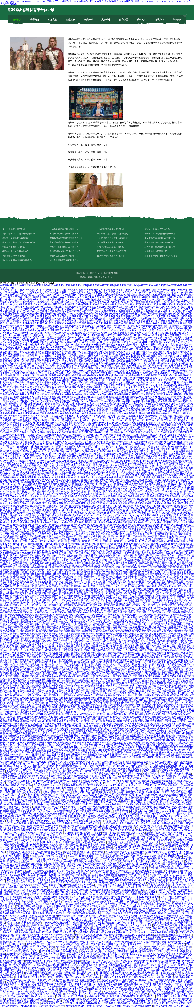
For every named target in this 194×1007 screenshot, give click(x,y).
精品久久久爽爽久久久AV (33, 887)
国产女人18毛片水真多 (139, 1001)
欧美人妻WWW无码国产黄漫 (176, 998)
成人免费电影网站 (116, 520)
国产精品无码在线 (58, 683)
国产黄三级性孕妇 (110, 588)
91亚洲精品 (150, 418)
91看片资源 (135, 297)
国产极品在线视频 (36, 600)
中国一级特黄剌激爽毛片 (17, 804)
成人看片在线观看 (115, 510)
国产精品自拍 (86, 700)
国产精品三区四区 (136, 669)
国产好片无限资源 (58, 586)
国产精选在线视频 (165, 707)
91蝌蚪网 (49, 299)
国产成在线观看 (58, 527)
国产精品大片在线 (161, 622)
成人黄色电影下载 (112, 496)
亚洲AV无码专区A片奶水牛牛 (97, 887)
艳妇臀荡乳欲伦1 (128, 861)
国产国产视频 (108, 584)
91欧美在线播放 (132, 323)
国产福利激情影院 (103, 555)
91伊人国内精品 (70, 423)
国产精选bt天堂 (55, 707)
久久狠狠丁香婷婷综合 (48, 878)
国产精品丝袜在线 (156, 676)
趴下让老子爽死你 (171, 960)
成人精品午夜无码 (151, 505)
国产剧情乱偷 (51, 709)
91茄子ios (120, 325)
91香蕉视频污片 (43, 411)
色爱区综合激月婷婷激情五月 (93, 930)
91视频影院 (63, 375)
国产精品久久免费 (155, 641)
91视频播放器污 (110, 347)
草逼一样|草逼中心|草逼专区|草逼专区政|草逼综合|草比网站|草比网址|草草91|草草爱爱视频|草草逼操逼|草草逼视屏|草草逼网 (96, 741)
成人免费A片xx (150, 517)
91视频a (152, 344)
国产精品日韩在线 (73, 667)
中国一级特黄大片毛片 (102, 970)
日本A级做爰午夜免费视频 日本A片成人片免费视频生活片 (67, 965)
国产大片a (171, 529)
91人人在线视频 (18, 332)
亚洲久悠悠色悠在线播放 (55, 923)
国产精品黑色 (166, 633)
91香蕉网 (91, 411)
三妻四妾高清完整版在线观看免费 (24, 953)
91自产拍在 (68, 444)
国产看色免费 (27, 714)
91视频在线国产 (151, 375)
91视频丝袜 (143, 366)
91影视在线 (28, 425)
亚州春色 (13, 904)
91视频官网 (176, 351)
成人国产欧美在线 (95, 489)
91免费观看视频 (94, 314)
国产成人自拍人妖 (100, 524)
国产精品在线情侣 (39, 697)
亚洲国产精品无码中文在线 (133, 994)
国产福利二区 (54, 555)
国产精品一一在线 (21, 695)
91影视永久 (16, 425)
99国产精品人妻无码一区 (105, 773)
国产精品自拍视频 (63, 702)
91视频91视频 (101, 344)
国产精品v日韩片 (64, 614)
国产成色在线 (17, 527)
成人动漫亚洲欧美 (56, 475)
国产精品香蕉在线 (93, 686)
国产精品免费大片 (36, 657)
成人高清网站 (102, 484)
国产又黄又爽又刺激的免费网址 (96, 811)
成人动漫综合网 (81, 477)
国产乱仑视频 (120, 719)
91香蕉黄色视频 (135, 406)
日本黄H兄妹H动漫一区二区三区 (141, 899)
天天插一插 (26, 956)
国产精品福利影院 (132, 629)
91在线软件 (120, 432)
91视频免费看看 (116, 361)
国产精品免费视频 (55, 657)
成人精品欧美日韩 (95, 503)
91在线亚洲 (48, 434)
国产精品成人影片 (102, 622)
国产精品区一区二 (139, 662)
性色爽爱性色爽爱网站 (114, 949)
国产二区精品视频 (83, 546)
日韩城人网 (68, 1001)
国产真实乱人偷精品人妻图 (123, 915)
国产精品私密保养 (176, 676)
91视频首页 (118, 366)
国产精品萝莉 (137, 650)
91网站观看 (160, 396)
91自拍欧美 (164, 446)
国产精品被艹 (41, 617)
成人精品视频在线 (78, 505)
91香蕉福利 (42, 406)
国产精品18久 (65, 607)
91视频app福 (174, 344)
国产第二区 (117, 536)
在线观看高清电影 (76, 854)
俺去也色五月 (36, 863)
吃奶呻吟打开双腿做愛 (149, 814)
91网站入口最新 (104, 399)
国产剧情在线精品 (164, 709)
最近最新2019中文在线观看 (89, 880)
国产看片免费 (132, 712)
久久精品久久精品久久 (102, 946)
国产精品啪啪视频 (43, 662)
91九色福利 (6, 290)
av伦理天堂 (26, 806)
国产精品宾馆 (76, 617)
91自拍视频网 (101, 449)
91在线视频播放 (149, 432)
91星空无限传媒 (134, 415)
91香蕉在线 (63, 413)
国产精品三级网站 (80, 669)
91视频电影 (144, 349)
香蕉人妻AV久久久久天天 (61, 761)
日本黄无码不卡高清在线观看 (45, 787)
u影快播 (31, 875)
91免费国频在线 (18, 316)
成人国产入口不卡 (176, 489)
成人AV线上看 (39, 458)
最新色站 (145, 776)
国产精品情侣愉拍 (100, 662)
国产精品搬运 (27, 617)
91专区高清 (102, 441)
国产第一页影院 (47, 541)
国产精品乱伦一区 (159, 648)
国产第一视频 (137, 539)
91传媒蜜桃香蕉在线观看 (131, 989)
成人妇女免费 (163, 482)
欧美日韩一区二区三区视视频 (68, 847)
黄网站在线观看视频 (156, 913)
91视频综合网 (47, 380)
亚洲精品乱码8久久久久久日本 (34, 811)
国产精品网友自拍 (46, 681)
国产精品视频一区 (91, 674)
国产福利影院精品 (132, 560)
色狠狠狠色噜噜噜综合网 (57, 896)
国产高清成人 (10, 567)
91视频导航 (88, 349)
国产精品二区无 (109, 626)
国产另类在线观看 (63, 716)
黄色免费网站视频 (18, 856)
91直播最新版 (137, 437)
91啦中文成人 (134, 299)
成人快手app (160, 510)
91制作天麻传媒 (73, 439)
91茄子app (109, 325)
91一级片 (52, 420)
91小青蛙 (20, 415)
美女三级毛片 (48, 970)
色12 (77, 944)
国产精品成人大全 (143, 619)
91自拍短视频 (19, 446)
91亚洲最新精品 (65, 944)
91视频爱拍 (58, 347)
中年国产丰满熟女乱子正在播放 (26, 840)
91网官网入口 (136, 394)
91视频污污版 (104, 370)
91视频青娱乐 (111, 363)
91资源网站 (162, 441)
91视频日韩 (162, 363)
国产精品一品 (164, 690)
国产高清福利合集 (177, 567)
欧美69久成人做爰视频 (150, 937)
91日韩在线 (107, 335)
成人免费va (6, 520)
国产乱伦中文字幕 (112, 721)
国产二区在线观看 (12, 548)
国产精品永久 (69, 695)
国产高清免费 (83, 572)
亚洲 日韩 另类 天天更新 (67, 818)
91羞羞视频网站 (68, 418)
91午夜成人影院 (112, 401)
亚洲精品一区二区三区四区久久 (26, 769)
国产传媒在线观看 (111, 529)
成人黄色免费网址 (17, 498)
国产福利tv (86, 553)
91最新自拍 (166, 456)
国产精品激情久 (74, 636)
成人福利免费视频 (135, 479)
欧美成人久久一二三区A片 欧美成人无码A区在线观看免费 (97, 795)
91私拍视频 (137, 385)
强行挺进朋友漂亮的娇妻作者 (107, 899)
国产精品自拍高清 (158, 700)
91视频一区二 (15, 375)
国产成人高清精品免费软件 (48, 830)
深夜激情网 (91, 790)
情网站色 (9, 837)
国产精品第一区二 (101, 624)
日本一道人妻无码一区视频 (112, 904)
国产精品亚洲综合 (124, 688)
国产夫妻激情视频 (73, 550)
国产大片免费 (22, 532)
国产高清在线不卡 (156, 579)
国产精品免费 (159, 655)
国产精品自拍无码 (139, 702)
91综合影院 (83, 453)
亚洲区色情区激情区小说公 (46, 842)
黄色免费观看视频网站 (78, 927)
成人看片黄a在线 (171, 508)
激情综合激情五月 (65, 899)
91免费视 (160, 316)
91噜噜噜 (143, 302)
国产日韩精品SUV (161, 866)
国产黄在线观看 (67, 593)
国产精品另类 (37, 648)
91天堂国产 (187, 389)
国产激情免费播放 (174, 593)
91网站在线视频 (146, 399)
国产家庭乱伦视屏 (129, 600)
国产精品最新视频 (17, 707)
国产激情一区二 (126, 596)
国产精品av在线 (81, 612)
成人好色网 (23, 496)
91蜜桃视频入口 (11, 311)
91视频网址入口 (16, 370)
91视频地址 (117, 349)
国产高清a (58, 565)
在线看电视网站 (77, 941)
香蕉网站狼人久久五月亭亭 (20, 851)
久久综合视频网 (164, 894)
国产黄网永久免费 (24, 593)
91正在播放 (171, 434)
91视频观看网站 (109, 351)
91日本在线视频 (173, 332)
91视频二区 (169, 349)
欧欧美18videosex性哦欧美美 (26, 987)
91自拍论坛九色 (149, 446)
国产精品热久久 (157, 662)
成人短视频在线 (67, 479)
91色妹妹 (147, 337)
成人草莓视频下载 (148, 463)
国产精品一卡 (149, 690)
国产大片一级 (125, 532)
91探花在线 (78, 387)
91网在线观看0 (106, 396)
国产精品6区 (9, 610)
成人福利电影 (98, 479)
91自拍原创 (78, 451)
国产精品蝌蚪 (112, 645)
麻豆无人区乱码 (89, 951)
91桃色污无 (83, 389)
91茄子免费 (161, 325)
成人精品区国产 (126, 503)
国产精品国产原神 (39, 633)
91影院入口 (103, 425)
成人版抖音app (47, 463)
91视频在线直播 (94, 377)
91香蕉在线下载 (147, 413)
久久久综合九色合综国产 (40, 889)
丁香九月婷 (64, 823)
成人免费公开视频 (49, 522)
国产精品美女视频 (156, 652)
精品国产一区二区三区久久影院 (37, 946)
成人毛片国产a (112, 515)
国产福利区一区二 (98, 558)
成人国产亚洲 (105, 491)
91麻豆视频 (16, 306)
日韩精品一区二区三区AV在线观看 (47, 856)
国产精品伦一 (105, 650)
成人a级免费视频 (134, 458)
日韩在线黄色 (137, 832)
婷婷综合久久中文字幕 (33, 859)
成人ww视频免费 (30, 463)
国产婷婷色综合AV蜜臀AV (171, 944)
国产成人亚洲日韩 (181, 522)
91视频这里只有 (111, 377)
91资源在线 (175, 441)
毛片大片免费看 (32, 899)
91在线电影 (162, 430)
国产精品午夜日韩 (134, 683)
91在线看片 (33, 432)
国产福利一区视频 (97, 560)
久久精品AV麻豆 (37, 920)
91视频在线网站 (42, 377)
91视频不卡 (125, 347)
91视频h (63, 802)
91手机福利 (112, 380)
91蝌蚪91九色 (10, 299)
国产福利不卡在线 (122, 553)
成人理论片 (47, 513)
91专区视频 (115, 441)
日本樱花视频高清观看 (178, 958)
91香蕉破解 (180, 406)
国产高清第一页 (80, 567)
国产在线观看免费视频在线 (150, 873)
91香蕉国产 (54, 406)
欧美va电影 (98, 851)
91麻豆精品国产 (182, 304)
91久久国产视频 (155, 292)
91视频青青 (82, 363)
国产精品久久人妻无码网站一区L (117, 859)
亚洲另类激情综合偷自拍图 (174, 842)
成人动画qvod (44, 470)
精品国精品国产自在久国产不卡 (58, 1003)
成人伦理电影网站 (77, 513)
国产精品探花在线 (75, 678)
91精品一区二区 (95, 941)
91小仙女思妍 (81, 415)
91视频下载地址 (20, 373)
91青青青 (77, 328)
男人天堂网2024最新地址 (45, 868)
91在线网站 (6, 434)
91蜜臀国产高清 (73, 311)
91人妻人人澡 (86, 330)
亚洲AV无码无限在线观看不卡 (43, 825)
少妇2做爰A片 (67, 870)
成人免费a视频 (185, 517)
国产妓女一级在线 (90, 600)
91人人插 (129, 330)
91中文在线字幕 (176, 439)
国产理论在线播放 (136, 714)
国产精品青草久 (81, 662)
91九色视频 (164, 290)
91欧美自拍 (181, 323)
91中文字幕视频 (23, 441)
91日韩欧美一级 (62, 335)
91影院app (74, 425)
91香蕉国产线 (85, 406)
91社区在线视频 (167, 342)
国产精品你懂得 (18, 659)
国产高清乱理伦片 (14, 572)
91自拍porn (128, 444)
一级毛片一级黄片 (37, 975)
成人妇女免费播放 (180, 482)
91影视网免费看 (182, 423)
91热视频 (29, 330)
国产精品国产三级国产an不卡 (171, 904)
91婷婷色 (42, 394)
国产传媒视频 (30, 529)
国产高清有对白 (124, 579)
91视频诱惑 (75, 375)
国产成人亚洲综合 (138, 875)
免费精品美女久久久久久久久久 (118, 828)
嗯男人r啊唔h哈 (142, 825)
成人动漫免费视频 (81, 472)
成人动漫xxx (140, 470)
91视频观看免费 (92, 351)
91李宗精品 (41, 302)
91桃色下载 (95, 389)
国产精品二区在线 (127, 626)
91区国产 (144, 328)
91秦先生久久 (64, 328)
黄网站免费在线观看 (74, 785)
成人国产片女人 (126, 489)
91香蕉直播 (162, 413)
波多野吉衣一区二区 (58, 859)
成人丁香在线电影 (26, 470)
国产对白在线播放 (160, 543)
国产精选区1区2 (128, 707)
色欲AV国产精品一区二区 (38, 809)
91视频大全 (75, 349)
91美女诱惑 (78, 309)
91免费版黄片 (123, 311)
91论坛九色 (21, 304)
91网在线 (79, 396)
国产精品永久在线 (122, 695)
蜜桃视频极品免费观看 (23, 849)
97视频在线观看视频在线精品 (121, 880)
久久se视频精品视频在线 (132, 854)
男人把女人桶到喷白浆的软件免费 (118, 856)
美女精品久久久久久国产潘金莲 (72, 946)
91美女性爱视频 (63, 309)
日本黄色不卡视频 (60, 764)
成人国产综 (143, 494)
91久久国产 (140, 292)
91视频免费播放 (33, 361)
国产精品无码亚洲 (39, 683)
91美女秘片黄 (160, 306)
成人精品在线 (66, 508)
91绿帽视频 (83, 304)
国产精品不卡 (125, 617)
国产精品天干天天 (152, 678)
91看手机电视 (159, 297)
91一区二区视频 (177, 420)
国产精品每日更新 (9, 652)
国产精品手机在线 (170, 674)
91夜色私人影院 (38, 420)
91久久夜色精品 (80, 295)
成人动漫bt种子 (113, 470)
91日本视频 (136, 332)
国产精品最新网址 (36, 707)
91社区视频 (38, 342)
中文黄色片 (136, 811)
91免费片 (138, 316)
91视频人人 (134, 363)
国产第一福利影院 (48, 539)
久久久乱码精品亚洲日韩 (81, 911)
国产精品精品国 (38, 638)
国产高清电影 (96, 567)
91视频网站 (60, 368)
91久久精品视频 (23, 295)
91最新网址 (90, 456)
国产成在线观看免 (76, 527)
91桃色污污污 (69, 389)
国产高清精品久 (151, 569)
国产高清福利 (160, 567)
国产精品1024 (109, 605)
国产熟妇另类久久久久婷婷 (85, 764)
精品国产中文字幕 (155, 920)
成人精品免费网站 (75, 503)
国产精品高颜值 (123, 631)
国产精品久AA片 (12, 641)
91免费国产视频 (176, 314)
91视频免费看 (101, 361)
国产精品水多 (140, 676)
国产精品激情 (59, 636)
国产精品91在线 (122, 610)
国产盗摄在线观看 (88, 536)
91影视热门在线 (154, 423)
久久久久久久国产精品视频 (82, 956)
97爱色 (113, 868)
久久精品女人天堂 (149, 842)
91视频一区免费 (48, 375)
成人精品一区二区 (29, 508)
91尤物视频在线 (77, 427)
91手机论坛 (169, 380)
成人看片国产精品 (152, 508)
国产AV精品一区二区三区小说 (80, 994)
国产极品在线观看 (17, 600)
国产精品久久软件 (61, 643)
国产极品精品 (66, 598)
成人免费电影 (99, 520)
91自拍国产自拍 (90, 446)
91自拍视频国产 (51, 449)
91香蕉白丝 (169, 404)
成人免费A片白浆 (168, 517)
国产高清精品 (98, 569)
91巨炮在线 (137, 295)
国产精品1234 (138, 605)
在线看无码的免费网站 (62, 937)
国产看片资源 (12, 714)
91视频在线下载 (60, 377)
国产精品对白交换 (71, 626)
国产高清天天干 (177, 574)
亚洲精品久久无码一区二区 (76, 901)
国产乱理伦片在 (55, 719)
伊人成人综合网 (119, 987)
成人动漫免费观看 (44, 472)
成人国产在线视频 (34, 494)
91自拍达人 (170, 444)
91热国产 (188, 328)
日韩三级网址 (159, 1001)
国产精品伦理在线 (71, 650)
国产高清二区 (145, 567)
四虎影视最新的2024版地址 (44, 844)
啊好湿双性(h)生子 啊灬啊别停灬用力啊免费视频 (107, 960)
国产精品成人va (106, 619)
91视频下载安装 (179, 370)
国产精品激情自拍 (93, 636)
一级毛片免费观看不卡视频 (161, 932)
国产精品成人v (89, 619)
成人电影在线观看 (183, 468)
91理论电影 (53, 302)
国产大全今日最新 (90, 534)
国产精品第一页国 (138, 624)
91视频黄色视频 (75, 356)
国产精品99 (149, 610)
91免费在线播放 (85, 321)
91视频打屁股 (61, 349)
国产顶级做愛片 (73, 543)
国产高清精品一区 (169, 569)
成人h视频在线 (127, 460)
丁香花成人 (101, 911)
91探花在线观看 (92, 387)
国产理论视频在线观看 (29, 792)
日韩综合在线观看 (115, 894)
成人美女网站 (39, 517)
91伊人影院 (125, 423)
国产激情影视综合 (144, 596)
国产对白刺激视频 (123, 543)
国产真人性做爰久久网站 (169, 982)
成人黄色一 (53, 498)
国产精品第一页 (120, 624)
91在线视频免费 (183, 432)
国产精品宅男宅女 (58, 697)
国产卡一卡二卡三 (102, 712)
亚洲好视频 (38, 804)
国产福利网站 (182, 558)
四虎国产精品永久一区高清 (47, 806)
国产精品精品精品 (75, 638)
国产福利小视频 (20, 560)
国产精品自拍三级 (43, 702)
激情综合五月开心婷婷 (170, 856)
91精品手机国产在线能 (141, 1003)
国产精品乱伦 (123, 648)
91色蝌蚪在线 (82, 337)
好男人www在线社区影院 (173, 809)
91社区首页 (83, 342)
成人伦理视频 (139, 513)
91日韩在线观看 (121, 335)
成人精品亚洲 (169, 505)
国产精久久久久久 (19, 605)
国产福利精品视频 (139, 555)
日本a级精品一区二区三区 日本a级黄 (79, 844)
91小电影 (173, 413)
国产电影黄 (74, 541)
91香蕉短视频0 (28, 406)
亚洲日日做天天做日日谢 (108, 885)
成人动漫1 (57, 470)
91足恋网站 (155, 453)
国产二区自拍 (49, 548)
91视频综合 (33, 380)
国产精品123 (123, 605)
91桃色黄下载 (156, 387)
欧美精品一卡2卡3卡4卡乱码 (172, 906)
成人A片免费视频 (175, 458)
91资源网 (151, 441)
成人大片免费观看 (9, 465)
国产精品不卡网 (141, 617)
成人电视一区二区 (36, 468)
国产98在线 (186, 761)
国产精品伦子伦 (121, 650)
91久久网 (51, 295)
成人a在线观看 (88, 460)
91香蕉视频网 (170, 408)
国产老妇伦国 (54, 714)
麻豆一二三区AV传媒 (149, 930)
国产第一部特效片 (164, 536)
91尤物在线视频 (176, 427)
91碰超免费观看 (70, 325)
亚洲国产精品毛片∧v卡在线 (15, 861)
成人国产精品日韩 (176, 487)
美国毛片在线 (136, 847)
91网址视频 (173, 399)
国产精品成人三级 (46, 622)
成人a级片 (148, 458)
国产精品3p (173, 607)
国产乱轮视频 (142, 721)
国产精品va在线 (13, 614)
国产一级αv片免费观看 (109, 939)
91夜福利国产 (10, 420)
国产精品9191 (37, 610)
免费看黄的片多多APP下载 (83, 802)
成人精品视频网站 (58, 505)
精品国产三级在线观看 (165, 925)
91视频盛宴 (66, 366)
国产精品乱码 (176, 648)
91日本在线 (158, 332)
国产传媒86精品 (131, 527)
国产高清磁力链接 (27, 567)
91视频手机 (91, 366)
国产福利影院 (115, 560)
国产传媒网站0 (64, 529)
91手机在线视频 (67, 382)
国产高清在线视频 (39, 581)
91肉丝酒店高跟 (148, 335)
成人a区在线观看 (38, 460)
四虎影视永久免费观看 (13, 870)
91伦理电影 (167, 302)
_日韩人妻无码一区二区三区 (78, 918)
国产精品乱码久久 (17, 650)
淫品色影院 (78, 792)
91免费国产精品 (158, 314)
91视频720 (77, 344)
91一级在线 (80, 420)
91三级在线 (14, 337)
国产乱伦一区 (76, 721)
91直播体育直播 (74, 437)
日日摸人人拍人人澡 (70, 868)
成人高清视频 (74, 484)
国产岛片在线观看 (178, 534)
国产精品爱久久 (113, 614)
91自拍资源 (137, 451)
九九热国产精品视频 (54, 866)
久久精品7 (171, 873)
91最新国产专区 (18, 456)
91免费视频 (172, 316)
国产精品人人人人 (107, 664)
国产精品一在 (39, 695)
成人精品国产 (140, 501)
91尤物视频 (63, 427)
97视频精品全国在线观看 (123, 930)
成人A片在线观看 (19, 460)
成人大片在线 (78, 465)
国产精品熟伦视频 (17, 676)
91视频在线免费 (8, 377)
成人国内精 (171, 494)
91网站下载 (131, 399)
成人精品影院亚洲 (49, 508)
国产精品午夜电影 (95, 683)
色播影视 (84, 998)
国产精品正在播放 (78, 697)
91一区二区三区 (160, 420)
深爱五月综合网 (91, 780)
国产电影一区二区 (136, 541)
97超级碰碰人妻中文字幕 (133, 882)
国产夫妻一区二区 (161, 550)
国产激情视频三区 (53, 596)
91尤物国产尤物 (31, 427)
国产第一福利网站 (29, 539)
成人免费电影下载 (155, 520)
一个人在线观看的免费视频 (63, 998)
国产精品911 (23, 610)
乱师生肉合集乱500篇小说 (18, 766)
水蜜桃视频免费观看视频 (112, 1001)
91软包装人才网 (166, 335)
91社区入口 (26, 342)
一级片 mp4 (96, 998)
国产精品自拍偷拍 (82, 702)
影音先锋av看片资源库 (28, 934)
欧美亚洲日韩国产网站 (46, 802)
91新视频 (120, 415)
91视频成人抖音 (170, 347)
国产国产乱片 (61, 584)
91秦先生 (52, 328)
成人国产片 (111, 489)
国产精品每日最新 (29, 652)
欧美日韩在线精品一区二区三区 (177, 899)
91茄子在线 (24, 328)
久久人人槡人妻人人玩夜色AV (32, 991)
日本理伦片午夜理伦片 (175, 814)
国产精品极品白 (180, 636)
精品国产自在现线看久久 (77, 851)
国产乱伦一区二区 (93, 721)
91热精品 (4, 330)
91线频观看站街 (108, 404)
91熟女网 (111, 382)
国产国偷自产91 (173, 584)
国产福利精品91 (121, 555)
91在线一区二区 (62, 434)
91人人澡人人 (47, 332)
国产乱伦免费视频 (174, 719)
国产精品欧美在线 (24, 662)
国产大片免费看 (57, 532)
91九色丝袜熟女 (16, 292)
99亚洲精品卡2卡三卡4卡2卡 (30, 977)
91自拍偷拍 (162, 449)
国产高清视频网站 (120, 574)
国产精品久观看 (49, 641)
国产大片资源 (73, 534)
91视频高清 (48, 351)
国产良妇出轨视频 (175, 714)
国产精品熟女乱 (67, 676)
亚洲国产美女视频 (159, 875)
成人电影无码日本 (144, 468)
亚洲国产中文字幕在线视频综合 (72, 889)
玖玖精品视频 (107, 975)
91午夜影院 (34, 404)
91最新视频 (65, 456)
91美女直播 (137, 309)
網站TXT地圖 (96, 273)
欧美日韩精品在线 (168, 785)
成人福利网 (6, 482)
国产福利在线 (149, 560)
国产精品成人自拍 (141, 622)
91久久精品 (170, 292)
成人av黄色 (11, 458)
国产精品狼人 (164, 645)
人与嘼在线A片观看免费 (95, 868)
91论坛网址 (34, 304)
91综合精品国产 (28, 453)
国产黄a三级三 (65, 588)
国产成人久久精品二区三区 (150, 958)
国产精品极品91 (163, 636)
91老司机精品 (27, 302)
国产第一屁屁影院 (68, 539)
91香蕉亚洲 (9, 413)
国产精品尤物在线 (178, 695)
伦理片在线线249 (148, 861)
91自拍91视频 (103, 444)
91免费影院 (58, 321)
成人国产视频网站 (36, 491)
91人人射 (174, 330)
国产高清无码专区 (129, 577)
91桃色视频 (38, 389)
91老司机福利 (12, 302)
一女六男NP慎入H (28, 832)
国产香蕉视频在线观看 (130, 771)
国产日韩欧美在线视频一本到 (58, 984)
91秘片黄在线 (163, 309)
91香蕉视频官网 (102, 408)
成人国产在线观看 (14, 494)
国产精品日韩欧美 (34, 667)
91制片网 (59, 439)
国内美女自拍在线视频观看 (161, 991)
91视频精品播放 (119, 356)
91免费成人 (166, 311)
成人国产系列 (91, 491)
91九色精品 (31, 290)
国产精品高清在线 (104, 631)
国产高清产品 (169, 565)
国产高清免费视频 (120, 572)
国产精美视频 (69, 605)
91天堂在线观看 (149, 392)
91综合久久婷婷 (45, 453)
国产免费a (123, 832)
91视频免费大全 (50, 361)
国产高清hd (84, 565)
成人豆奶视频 (111, 477)
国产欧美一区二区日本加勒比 (129, 887)
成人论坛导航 (10, 515)
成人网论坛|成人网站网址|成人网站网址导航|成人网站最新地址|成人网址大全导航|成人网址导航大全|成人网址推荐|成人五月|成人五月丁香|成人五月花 (98, 723)
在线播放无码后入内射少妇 (178, 844)
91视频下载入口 (38, 373)
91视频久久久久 (20, 359)
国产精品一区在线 (156, 693)
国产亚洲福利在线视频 (95, 816)
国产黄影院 (40, 593)
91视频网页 (18, 368)
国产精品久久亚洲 (139, 643)
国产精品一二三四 (41, 690)
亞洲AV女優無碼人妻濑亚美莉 (42, 870)
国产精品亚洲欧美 (46, 688)
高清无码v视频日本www (104, 769)
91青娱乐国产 (131, 328)
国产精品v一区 (81, 614)
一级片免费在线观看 (41, 847)
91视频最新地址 (62, 380)
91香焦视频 (123, 404)
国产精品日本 (159, 664)
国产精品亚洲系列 (85, 688)
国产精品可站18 (148, 645)
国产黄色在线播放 (122, 591)
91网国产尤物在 (162, 394)
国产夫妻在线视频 (181, 550)
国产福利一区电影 (58, 560)
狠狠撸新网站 (131, 984)
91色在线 (188, 337)
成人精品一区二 (11, 508)
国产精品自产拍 (11, 700)
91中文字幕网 (40, 441)
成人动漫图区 (177, 472)
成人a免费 (159, 458)
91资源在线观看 (13, 444)
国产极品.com (32, 598)
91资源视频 (140, 441)
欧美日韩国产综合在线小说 (162, 868)
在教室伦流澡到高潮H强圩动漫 (20, 892)
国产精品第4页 (32, 624)
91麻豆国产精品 (135, 304)
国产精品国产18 (155, 631)
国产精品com (129, 612)
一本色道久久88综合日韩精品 (114, 787)
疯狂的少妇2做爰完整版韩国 (144, 896)
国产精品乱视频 (52, 650)
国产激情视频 (37, 596)
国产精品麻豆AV (168, 650)
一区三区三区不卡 (136, 932)
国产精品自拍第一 (138, 700)
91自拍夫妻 (33, 446)
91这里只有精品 (156, 434)
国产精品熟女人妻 (85, 676)
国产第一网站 (152, 539)
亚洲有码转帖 (143, 830)
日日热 (133, 783)
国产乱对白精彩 (120, 716)
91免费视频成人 (11, 318)
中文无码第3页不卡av (113, 906)
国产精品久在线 (23, 645)
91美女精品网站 (144, 306)
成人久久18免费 (121, 508)
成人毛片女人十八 (129, 515)
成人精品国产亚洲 (156, 501)
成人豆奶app (97, 477)
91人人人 (164, 330)
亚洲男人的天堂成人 (86, 984)
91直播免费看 (33, 437)
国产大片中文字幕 (56, 534)
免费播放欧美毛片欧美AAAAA (134, 769)
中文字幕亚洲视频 (136, 764)
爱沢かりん (111, 870)
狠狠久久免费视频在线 (121, 835)
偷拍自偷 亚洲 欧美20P (98, 792)
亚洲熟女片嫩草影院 (136, 809)
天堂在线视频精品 (106, 761)
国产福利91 (57, 553)
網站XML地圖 (82, 273)
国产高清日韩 (15, 574)
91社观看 (113, 340)
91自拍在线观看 (105, 451)
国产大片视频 (93, 532)
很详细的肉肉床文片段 (171, 818)
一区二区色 (130, 956)
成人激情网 (130, 498)
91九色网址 (31, 292)
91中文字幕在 (72, 441)
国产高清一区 (73, 579)
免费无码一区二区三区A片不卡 (34, 773)
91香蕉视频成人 (68, 408)
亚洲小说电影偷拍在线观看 (91, 799)
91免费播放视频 (151, 311)
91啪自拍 (39, 325)
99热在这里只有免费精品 (141, 904)
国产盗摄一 (55, 536)
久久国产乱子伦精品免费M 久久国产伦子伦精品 (50, 972)
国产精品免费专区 (114, 657)
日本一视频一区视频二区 (173, 896)
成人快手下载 (174, 510)
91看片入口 (11, 297)
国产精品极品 (147, 636)
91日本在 (147, 332)
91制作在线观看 (90, 439)
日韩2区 (52, 949)
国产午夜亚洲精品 (110, 866)
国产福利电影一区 (19, 555)
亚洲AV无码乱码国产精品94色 (64, 887)
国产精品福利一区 (112, 629)
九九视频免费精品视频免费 (163, 766)
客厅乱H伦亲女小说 (10, 761)
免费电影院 (91, 979)
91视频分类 (182, 349)
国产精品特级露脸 (113, 678)
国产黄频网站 (93, 588)
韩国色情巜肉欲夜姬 (44, 766)
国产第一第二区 (183, 536)
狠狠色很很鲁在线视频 (72, 825)
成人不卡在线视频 (94, 463)
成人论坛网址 (44, 515)
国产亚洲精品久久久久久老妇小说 (104, 785)
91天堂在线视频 (166, 392)
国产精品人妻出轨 (34, 664)
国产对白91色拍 (90, 543)
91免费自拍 (152, 321)
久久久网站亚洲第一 (127, 923)
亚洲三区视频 (145, 934)
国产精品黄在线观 (41, 636)
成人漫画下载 (79, 515)
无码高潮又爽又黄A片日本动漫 (32, 937)
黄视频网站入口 (150, 773)
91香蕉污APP (143, 411)
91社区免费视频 (11, 342)
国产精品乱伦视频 (139, 648)
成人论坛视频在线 (27, 515)
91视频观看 (78, 351)
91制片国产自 (47, 439)
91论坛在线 (46, 304)
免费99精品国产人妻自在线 (56, 792)
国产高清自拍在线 (151, 581)
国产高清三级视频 (46, 574)
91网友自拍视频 (65, 396)
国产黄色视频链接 (68, 591)
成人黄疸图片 (52, 496)
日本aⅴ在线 (163, 892)
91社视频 (180, 342)
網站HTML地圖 (111, 273)
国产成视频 (31, 527)
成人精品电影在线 (49, 501)
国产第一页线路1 (29, 541)
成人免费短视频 (174, 520)
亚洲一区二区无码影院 (116, 783)
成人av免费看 (25, 458)
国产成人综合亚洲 (173, 524)
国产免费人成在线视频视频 (18, 814)
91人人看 (139, 330)
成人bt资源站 (103, 460)
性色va (173, 996)
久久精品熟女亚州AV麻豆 (158, 889)
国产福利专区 (123, 562)
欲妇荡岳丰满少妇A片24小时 (159, 811)
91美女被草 (130, 306)
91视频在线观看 (134, 375)
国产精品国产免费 (19, 633)
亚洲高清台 (68, 875)
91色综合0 (90, 340)
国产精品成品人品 (39, 619)
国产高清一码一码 (56, 579)
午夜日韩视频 (171, 951)
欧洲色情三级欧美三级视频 (86, 804)
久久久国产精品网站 (105, 908)
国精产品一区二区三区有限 (107, 1005)
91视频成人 (155, 347)
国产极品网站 (140, 598)
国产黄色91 (126, 588)
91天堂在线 (117, 392)
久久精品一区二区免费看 (119, 825)
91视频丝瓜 (130, 366)
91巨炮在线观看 (151, 295)
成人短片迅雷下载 (128, 477)
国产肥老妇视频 (77, 548)
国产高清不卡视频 (151, 565)
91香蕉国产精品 (69, 406)
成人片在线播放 (109, 823)
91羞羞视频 (53, 418)
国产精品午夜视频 (173, 683)
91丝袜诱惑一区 (45, 385)
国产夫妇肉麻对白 (39, 550)
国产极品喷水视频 (103, 598)
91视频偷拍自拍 (157, 366)
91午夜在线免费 (78, 404)
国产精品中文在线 (112, 697)
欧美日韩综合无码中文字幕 (79, 885)
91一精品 (92, 420)
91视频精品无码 (137, 356)
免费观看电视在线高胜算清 (14, 1003)
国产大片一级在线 (142, 532)
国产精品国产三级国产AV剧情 (166, 949)
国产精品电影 (175, 624)
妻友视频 (182, 776)
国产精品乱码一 (35, 650)
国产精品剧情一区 (95, 645)
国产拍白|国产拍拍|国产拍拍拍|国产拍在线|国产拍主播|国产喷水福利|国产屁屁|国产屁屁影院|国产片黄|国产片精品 (97, 724)
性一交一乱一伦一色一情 (36, 764)
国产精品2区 (160, 607)
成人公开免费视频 (39, 487)
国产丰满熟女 (163, 548)
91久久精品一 (39, 295)
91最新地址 (167, 453)
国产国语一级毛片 (173, 863)
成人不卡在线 (78, 463)
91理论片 (64, 302)
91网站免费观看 (8, 399)
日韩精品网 (34, 790)
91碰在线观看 (86, 325)
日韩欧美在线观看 (55, 913)
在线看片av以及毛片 (109, 802)
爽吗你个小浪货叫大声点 (41, 979)
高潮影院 (158, 844)
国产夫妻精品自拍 (129, 550)
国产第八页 (104, 536)
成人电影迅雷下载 (164, 468)
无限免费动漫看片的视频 (51, 892)
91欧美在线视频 (166, 323)
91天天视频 (181, 392)
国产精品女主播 (87, 659)
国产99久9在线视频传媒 (157, 799)
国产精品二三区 (165, 626)
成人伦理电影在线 (97, 513)
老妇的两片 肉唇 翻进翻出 (37, 963)
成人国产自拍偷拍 (127, 494)
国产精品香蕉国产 (73, 686)
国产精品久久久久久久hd (103, 989)
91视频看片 (35, 359)
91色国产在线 (37, 337)
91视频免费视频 (151, 361)
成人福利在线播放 (90, 482)
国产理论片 (120, 714)
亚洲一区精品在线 (95, 825)
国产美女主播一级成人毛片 (30, 913)
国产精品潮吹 (22, 619)
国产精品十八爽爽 (85, 671)
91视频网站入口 (144, 368)
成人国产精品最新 (41, 489)
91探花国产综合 (33, 387)
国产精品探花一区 (56, 678)
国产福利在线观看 (29, 562)
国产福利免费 (15, 558)
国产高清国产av (18, 569)
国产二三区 (63, 548)
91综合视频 (60, 453)
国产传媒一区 (80, 529)
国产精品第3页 (16, 624)
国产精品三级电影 (21, 669)
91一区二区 (113, 420)
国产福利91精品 (72, 553)
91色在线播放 (7, 340)
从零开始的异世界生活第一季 (82, 882)
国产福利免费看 (31, 558)
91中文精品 (105, 439)
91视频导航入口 (102, 349)
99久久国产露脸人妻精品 (49, 851)
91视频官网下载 (33, 354)
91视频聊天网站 (109, 359)
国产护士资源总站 (47, 588)
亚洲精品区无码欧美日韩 (147, 960)
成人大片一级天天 (61, 465)
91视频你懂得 (24, 363)
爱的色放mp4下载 (64, 880)
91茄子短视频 (133, 325)
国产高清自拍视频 (112, 581)
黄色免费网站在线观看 (170, 878)
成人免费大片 (67, 520)
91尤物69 (4, 427)
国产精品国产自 (77, 633)
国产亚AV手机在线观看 (180, 1001)
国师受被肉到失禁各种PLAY (91, 797)
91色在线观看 (22, 340)
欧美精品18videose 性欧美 (173, 795)
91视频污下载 (150, 370)
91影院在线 (136, 425)
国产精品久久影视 (178, 643)
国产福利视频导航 (152, 558)
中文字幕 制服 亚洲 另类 (131, 920)
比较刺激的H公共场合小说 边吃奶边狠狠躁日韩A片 (73, 828)
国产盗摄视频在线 (39, 536)
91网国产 (148, 394)
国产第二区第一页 (132, 536)
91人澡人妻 (60, 332)
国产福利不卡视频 (102, 553)
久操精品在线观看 (96, 996)
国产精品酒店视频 (61, 645)
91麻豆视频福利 (31, 306)
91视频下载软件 (55, 373)
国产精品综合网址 (171, 705)
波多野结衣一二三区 (142, 787)
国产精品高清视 (67, 631)
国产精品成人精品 (9, 622)
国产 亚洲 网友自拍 (50, 951)
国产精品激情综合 (129, 636)
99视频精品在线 (67, 915)
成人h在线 (152, 460)
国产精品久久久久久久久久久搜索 (134, 925)
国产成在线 (43, 527)
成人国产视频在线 (56, 491)
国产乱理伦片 (19, 719)
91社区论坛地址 (169, 340)
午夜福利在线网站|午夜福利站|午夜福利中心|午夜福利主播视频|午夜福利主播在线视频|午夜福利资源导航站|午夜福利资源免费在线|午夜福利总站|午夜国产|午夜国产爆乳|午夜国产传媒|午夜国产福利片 (96, 739)
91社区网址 (110, 342)
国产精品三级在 (118, 669)
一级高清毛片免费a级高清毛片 (103, 953)
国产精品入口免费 (127, 667)
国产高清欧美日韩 (159, 572)
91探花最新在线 (109, 387)
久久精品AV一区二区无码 (165, 797)
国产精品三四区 (155, 669)
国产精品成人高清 (163, 619)
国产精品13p (183, 605)
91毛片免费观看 (70, 306)
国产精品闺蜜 (139, 631)
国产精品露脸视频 (105, 648)
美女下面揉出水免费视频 (38, 795)
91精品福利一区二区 (179, 913)
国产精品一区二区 (78, 693)
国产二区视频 (115, 546)
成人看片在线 (98, 510)
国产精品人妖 (144, 664)
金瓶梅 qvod (171, 790)
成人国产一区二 (136, 491)
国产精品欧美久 (163, 659)
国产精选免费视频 (109, 707)
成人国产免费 (59, 489)
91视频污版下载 (60, 370)
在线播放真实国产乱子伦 (39, 818)
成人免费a (86, 517)
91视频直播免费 (141, 377)
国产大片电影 (185, 529)
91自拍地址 (6, 446)
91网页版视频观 (18, 396)
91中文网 (116, 439)
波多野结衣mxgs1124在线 (90, 894)
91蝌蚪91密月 (25, 299)
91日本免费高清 (121, 332)
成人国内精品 (184, 494)
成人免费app (116, 517)
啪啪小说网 (158, 825)
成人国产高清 (71, 487)
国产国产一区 (143, 584)
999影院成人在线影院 (110, 979)
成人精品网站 (95, 505)
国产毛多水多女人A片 (64, 821)
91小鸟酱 (10, 415)
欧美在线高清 (184, 946)
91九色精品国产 (45, 290)
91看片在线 (105, 297)
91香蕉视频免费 (137, 408)
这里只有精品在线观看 (44, 885)
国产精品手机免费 (130, 674)
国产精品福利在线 (151, 629)
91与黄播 (15, 430)
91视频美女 (166, 359)
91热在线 (39, 330)
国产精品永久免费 (103, 695)
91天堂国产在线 (8, 392)
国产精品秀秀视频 (166, 686)
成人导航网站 (179, 465)
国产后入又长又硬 (166, 586)
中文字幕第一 (103, 814)
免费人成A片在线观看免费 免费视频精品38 (54, 968)
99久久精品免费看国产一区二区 (92, 937)
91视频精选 (186, 356)
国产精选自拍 (183, 707)
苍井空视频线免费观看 (12, 972)
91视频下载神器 (72, 373)
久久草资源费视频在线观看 (72, 949)
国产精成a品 (84, 603)
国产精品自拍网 (101, 702)
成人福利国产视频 (115, 479)
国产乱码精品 (12, 723)
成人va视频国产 (181, 460)
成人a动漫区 (83, 458)
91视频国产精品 (109, 354)
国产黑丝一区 (95, 586)
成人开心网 (136, 508)
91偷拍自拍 (93, 394)
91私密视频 (124, 385)
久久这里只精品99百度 (57, 837)
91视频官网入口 (16, 354)
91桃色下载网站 (110, 389)
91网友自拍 (50, 396)
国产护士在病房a (29, 588)
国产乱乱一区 (105, 719)
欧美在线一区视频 (50, 894)
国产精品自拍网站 (119, 702)
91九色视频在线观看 (30, 923)
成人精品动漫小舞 (68, 501)
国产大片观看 (7, 532)
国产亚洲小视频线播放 (113, 764)
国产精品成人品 (28, 622)
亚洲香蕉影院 (94, 854)
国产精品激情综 (111, 636)
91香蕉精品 (150, 406)
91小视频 (30, 415)
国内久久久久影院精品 (48, 958)
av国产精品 (24, 984)
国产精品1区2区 (115, 607)
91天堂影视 (92, 392)
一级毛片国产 (182, 787)
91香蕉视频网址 (11, 411)
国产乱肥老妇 (137, 716)
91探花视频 (48, 387)
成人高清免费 (40, 484)
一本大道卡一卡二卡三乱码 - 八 (140, 785)
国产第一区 (84, 539)
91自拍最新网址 (182, 451)
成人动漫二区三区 (172, 470)
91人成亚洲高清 (53, 330)
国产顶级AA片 (20, 543)
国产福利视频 (135, 558)
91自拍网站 (26, 451)
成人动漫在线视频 (26, 477)
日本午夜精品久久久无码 (175, 930)
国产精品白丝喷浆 (181, 614)
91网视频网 (187, 394)
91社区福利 (124, 340)
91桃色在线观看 (157, 389)
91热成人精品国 (174, 328)
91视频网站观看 (109, 368)
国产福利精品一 (158, 555)
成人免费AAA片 (100, 517)
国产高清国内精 (55, 569)
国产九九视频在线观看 (105, 771)
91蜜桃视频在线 (28, 311)
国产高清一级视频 (36, 579)
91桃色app (142, 387)
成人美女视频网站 (9, 517)
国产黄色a (138, 588)
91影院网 (115, 425)
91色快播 (95, 337)
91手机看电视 (125, 380)
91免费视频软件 (97, 318)
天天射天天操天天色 (147, 828)
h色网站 (48, 960)
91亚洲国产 (137, 418)
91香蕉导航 (182, 404)
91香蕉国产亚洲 (118, 406)
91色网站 (177, 337)
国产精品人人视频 (127, 664)
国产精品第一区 (83, 624)
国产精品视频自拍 (111, 674)
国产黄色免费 (17, 591)
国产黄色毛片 (181, 588)
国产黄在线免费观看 (47, 780)
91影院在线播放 (151, 425)
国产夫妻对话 (56, 550)
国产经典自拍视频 (68, 603)
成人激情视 (118, 498)
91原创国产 (61, 430)
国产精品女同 (34, 659)
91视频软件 (11, 366)
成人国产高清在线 (88, 487)
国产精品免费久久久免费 (78, 1005)
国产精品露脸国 (70, 648)
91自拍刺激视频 (155, 444)
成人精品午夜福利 (112, 505)
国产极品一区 (154, 598)
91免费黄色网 (64, 316)
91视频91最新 (130, 344)
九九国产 (113, 861)
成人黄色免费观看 (151, 496)
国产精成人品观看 (101, 603)
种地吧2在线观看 (72, 842)
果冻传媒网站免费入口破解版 (61, 863)
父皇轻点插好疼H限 (132, 889)
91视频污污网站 (119, 370)
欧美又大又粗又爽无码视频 (119, 830)
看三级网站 (50, 769)
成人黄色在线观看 (91, 944)
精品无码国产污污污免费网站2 (171, 968)
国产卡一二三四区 (82, 712)
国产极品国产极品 (49, 598)
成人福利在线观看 (109, 482)
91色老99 (105, 337)
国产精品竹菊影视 (132, 697)
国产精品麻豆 (152, 650)
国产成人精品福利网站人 (123, 937)
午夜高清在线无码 (169, 835)
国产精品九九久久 (114, 638)
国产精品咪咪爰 (74, 655)
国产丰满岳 (177, 548)
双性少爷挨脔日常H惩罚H (110, 837)
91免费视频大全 (28, 318)
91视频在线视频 (25, 377)
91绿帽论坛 (71, 304)
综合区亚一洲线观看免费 (164, 830)
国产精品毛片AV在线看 (122, 873)
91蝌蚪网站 (61, 299)
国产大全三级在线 (110, 534)
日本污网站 (69, 806)
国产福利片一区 (62, 558)
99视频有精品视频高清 (133, 802)
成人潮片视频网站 (168, 463)
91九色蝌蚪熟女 (92, 290)
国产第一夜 (62, 541)
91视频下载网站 (89, 373)
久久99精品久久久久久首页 (141, 906)
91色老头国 (126, 337)
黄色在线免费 (110, 991)
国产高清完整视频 (21, 577)
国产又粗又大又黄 (11, 901)
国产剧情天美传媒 (86, 709)
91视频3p (67, 344)
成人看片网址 (83, 510)
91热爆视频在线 (157, 328)
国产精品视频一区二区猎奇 (132, 868)
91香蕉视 (42, 408)
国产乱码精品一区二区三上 (85, 823)
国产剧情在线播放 (125, 709)
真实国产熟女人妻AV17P (19, 771)
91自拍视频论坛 (85, 449)
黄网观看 (120, 818)
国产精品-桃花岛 (94, 678)
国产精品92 (137, 610)
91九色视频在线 (179, 290)
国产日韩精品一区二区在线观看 (29, 835)
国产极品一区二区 (171, 598)
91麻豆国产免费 (153, 304)
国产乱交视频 (179, 716)
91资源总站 (56, 444)
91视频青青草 (96, 363)
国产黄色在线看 (160, 591)
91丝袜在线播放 (75, 385)
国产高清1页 (33, 565)
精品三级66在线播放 (50, 918)
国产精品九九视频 (151, 638)
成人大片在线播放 (95, 465)
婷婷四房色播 (110, 854)
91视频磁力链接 (28, 349)
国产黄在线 (53, 593)
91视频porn (33, 347)
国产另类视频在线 (16, 716)
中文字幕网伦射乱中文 (155, 939)
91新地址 (110, 415)
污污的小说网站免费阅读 (121, 863)
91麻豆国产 (121, 304)
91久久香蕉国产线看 (87, 1001)
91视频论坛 (137, 359)
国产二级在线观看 (34, 546)
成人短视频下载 (50, 479)
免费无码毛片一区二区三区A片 (83, 866)
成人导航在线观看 (17, 468)
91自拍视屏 (149, 449)
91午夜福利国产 (169, 401)
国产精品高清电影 (29, 631)
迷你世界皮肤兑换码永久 (51, 927)
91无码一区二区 (94, 401)
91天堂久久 (23, 392)
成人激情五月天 (145, 498)
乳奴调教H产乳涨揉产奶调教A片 (148, 851)
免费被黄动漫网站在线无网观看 (168, 918)
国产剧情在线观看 (145, 709)
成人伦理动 (113, 513)
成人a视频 (52, 460)
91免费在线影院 (137, 321)
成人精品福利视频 (103, 501)
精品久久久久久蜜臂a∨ (110, 956)
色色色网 (78, 975)
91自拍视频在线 (134, 449)
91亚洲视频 (162, 418)
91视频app (162, 344)
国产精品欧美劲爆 (125, 659)
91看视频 (146, 297)
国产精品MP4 (159, 612)
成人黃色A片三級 (87, 498)
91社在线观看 (15, 344)
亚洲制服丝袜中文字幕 (64, 963)
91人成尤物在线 (70, 330)
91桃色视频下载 (53, 389)
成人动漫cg (128, 470)
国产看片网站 (162, 712)
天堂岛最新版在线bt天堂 (171, 861)
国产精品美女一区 (175, 652)
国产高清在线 (140, 579)
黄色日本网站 (51, 953)
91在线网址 (18, 434)
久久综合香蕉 (111, 821)
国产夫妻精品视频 (93, 550)
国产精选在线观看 (146, 707)
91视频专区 (185, 377)
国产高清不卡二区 (114, 565)
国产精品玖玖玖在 (41, 645)
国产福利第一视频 (161, 553)
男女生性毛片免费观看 (116, 896)
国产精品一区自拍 (175, 693)
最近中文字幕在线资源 (124, 814)
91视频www (46, 347)
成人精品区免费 (143, 503)
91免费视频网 (113, 318)
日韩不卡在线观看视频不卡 (18, 830)
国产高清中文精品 (58, 581)
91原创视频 (91, 430)
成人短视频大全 (175, 477)
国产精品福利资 (170, 629)
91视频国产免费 (126, 354)
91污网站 (32, 401)
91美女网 (37, 309)
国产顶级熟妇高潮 (54, 543)
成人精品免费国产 (36, 503)
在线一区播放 (165, 975)
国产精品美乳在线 (36, 655)
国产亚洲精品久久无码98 (149, 863)
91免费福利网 (32, 314)
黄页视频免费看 (15, 982)
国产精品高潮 (186, 629)
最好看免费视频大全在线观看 (142, 818)
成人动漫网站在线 (36, 475)
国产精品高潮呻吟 (9, 631)
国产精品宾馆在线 (93, 617)
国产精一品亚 (22, 709)
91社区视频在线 (68, 342)
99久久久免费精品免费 (83, 837)
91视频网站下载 (161, 368)
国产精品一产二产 (163, 688)
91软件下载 (181, 335)
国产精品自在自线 (97, 705)
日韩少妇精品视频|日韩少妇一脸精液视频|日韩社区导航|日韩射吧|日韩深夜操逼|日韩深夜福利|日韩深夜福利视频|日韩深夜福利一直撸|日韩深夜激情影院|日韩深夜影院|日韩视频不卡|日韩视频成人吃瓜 (96, 758)
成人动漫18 (69, 470)
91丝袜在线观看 (92, 385)
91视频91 (88, 344)
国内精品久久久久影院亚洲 (74, 989)
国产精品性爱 (110, 686)
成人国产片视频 (143, 489)
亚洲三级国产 (114, 778)
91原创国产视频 (76, 430)
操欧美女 (33, 776)
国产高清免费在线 (139, 572)
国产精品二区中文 (146, 626)
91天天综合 (31, 394)
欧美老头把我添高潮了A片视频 (128, 792)
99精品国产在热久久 (146, 878)
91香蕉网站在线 (117, 411)
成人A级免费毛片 (115, 458)
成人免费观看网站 (122, 522)
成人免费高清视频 (29, 522)
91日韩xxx (10, 335)
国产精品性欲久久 (127, 686)
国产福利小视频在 (39, 560)
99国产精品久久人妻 (163, 769)
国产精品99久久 (28, 612)
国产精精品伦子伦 (174, 603)
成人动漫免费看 (62, 472)
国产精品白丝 (149, 614)
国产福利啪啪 (47, 558)
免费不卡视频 (115, 797)
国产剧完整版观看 (46, 712)
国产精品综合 (115, 705)
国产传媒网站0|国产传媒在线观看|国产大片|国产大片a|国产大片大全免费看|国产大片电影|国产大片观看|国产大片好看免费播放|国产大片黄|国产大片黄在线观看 (97, 732)
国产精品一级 (78, 690)
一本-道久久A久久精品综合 (160, 946)
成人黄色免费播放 (132, 496)
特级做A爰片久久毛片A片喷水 (137, 953)
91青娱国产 (118, 328)
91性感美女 (166, 415)
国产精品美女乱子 (136, 652)
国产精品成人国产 (183, 619)
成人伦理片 (125, 513)
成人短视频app (158, 477)
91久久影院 (95, 295)
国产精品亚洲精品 (26, 688)
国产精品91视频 (87, 610)
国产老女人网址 (70, 714)
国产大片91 (160, 529)
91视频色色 (41, 366)
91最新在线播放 (117, 456)
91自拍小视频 (52, 451)
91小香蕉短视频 (97, 415)
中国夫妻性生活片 (117, 840)
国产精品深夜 (54, 671)
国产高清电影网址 (113, 567)
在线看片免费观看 (171, 963)
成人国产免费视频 (75, 489)
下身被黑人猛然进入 (83, 920)
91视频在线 (102, 375)
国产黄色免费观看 (163, 1005)
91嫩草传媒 (164, 321)
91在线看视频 (47, 432)
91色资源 (59, 340)
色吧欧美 (34, 894)
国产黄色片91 (51, 591)
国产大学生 (126, 534)
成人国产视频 (19, 491)
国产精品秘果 (91, 655)
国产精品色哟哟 (18, 671)
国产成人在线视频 (61, 524)
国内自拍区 (48, 899)
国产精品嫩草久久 (153, 657)
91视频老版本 (93, 359)
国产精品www (97, 614)
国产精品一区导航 (39, 693)
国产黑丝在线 (130, 586)
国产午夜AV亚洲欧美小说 (45, 989)
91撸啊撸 (113, 302)
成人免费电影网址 (136, 520)
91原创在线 (103, 430)
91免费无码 (46, 321)
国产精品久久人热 (21, 643)
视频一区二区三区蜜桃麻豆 (14, 949)
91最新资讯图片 (151, 456)
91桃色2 (133, 387)
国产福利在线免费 (66, 562)
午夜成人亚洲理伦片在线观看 (67, 925)
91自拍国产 (58, 446)
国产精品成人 (56, 619)
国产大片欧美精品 (75, 532)
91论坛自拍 (59, 304)
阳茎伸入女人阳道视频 (92, 830)
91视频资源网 (7, 380)
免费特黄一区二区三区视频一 (99, 925)
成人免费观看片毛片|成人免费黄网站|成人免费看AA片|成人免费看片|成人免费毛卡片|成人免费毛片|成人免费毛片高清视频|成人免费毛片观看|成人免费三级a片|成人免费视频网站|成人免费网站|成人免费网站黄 (96, 743)
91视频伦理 (124, 359)
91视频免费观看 (67, 361)
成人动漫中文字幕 (63, 477)
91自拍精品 (105, 446)
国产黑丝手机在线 (78, 586)
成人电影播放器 (89, 468)
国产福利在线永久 (105, 562)
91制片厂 (166, 437)
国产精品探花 (39, 678)
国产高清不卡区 (133, 565)
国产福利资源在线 (139, 562)
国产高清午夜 (147, 577)
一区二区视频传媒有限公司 (67, 816)
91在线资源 (107, 434)
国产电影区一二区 (90, 541)
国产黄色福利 (166, 588)
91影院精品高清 (88, 425)
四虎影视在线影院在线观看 (50, 882)
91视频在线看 (185, 375)
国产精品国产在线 (58, 633)
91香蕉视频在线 (77, 411)
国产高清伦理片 (50, 572)
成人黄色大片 (96, 496)
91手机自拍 (82, 382)
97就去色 (46, 932)
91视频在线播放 (117, 375)
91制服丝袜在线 (152, 437)
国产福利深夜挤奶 (117, 558)
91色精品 (60, 337)
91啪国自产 (28, 325)
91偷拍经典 (68, 394)
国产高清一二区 (18, 579)
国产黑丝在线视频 (146, 586)
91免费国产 (144, 314)
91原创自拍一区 (118, 430)
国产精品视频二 (153, 671)
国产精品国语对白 (129, 633)
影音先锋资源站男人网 (172, 802)
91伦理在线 (9, 304)
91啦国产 (106, 299)
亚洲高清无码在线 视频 (12, 818)
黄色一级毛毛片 (58, 911)
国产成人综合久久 (154, 524)
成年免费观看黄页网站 (161, 994)
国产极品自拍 (54, 600)
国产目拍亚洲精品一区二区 (40, 944)
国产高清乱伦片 (33, 572)
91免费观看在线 (129, 314)
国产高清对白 (130, 567)
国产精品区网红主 (119, 662)
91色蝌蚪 (70, 337)
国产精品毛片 (185, 650)
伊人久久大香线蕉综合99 (151, 880)
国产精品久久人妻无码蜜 (168, 972)
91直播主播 (123, 437)
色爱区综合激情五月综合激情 (92, 915)
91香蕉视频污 (27, 411)
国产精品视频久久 (14, 674)
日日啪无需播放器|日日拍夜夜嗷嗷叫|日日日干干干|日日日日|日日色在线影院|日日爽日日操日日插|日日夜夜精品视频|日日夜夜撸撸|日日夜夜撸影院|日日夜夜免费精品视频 (96, 748)
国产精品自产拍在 (49, 700)
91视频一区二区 (31, 375)
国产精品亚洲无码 (65, 688)
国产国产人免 (93, 584)
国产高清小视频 (180, 577)
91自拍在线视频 (122, 451)
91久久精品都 (184, 292)
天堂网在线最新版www (141, 968)
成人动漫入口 (113, 472)
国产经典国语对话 (9, 603)
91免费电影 (179, 311)
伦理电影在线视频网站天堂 (28, 797)
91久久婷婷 (94, 949)
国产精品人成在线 (14, 664)
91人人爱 (99, 330)
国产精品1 (81, 605)
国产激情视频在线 (93, 596)
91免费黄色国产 (48, 316)
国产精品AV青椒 (64, 612)
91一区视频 (26, 423)
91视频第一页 (131, 349)
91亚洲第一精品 (122, 418)
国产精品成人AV (72, 619)
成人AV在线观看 (56, 458)
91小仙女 (68, 415)
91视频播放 (81, 347)
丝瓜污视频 (9, 792)
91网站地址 (148, 396)
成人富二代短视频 (22, 484)
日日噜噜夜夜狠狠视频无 (77, 832)
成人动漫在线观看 (164, 475)
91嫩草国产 (176, 321)
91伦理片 (178, 302)
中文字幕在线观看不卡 (105, 963)
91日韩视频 (94, 335)
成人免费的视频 (83, 520)
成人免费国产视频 (161, 522)
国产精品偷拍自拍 (27, 681)
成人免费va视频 (20, 520)
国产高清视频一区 (139, 574)
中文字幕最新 (55, 778)
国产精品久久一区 (158, 643)
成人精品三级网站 (181, 503)
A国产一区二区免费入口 (35, 998)
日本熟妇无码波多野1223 (22, 965)
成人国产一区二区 (154, 491)
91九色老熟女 (125, 290)
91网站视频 (119, 399)
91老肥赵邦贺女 (170, 299)
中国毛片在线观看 (118, 968)
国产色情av (26, 785)
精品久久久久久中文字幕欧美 (123, 842)
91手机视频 (181, 380)
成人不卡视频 (63, 463)
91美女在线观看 (105, 309)
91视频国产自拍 (33, 356)
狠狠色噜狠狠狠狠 (14, 809)
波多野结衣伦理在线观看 (167, 934)
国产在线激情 (83, 875)
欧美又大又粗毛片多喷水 (159, 989)
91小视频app (42, 415)
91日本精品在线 (103, 332)
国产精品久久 (65, 641)
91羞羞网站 (83, 418)
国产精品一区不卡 (19, 693)
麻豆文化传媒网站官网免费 (76, 878)
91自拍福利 (46, 446)
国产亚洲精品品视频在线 (67, 960)
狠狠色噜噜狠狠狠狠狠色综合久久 (80, 787)
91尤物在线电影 (124, 427)
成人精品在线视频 (103, 508)
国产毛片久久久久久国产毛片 (124, 816)
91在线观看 (175, 430)
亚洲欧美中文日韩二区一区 (141, 944)
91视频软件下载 (26, 366)
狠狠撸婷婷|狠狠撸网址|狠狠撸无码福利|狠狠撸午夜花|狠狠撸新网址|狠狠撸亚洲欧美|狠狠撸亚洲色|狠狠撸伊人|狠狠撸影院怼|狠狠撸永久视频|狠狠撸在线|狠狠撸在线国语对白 (96, 736)
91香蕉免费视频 (165, 406)
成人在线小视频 (182, 773)
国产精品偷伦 (10, 681)
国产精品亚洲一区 (104, 688)
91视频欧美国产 (40, 363)
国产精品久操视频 (30, 641)
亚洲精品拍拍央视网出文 (89, 1003)
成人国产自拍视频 (107, 494)
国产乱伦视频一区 (39, 721)
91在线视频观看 (166, 432)
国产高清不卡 (97, 565)
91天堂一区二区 (77, 392)
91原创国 (49, 430)
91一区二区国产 (128, 420)
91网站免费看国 (40, 399)
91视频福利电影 (16, 351)
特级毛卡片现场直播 (153, 790)
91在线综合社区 (122, 434)
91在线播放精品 (135, 430)
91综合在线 (108, 453)
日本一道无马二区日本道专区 (19, 958)
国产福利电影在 (38, 555)
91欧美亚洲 (105, 323)
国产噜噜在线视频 (82, 716)
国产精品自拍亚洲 (158, 702)
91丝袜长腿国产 (109, 385)
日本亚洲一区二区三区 (157, 792)
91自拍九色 (117, 446)
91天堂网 (64, 392)
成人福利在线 (73, 482)
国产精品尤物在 (160, 695)
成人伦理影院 (169, 513)
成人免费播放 (36, 520)
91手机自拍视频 (97, 382)
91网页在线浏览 (35, 396)
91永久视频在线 (185, 425)
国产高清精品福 (133, 569)
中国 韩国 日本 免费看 (49, 901)
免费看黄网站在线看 (41, 939)
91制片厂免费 (179, 437)
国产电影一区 (120, 541)
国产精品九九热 (133, 638)
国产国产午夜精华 (125, 584)
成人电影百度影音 (56, 468)
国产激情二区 (101, 593)
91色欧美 (157, 337)
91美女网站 (48, 309)
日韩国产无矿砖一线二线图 (37, 783)
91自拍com (116, 444)
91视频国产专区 (16, 356)
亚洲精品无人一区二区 (91, 783)
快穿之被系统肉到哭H (49, 908)
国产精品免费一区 (94, 657)
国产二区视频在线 (132, 546)
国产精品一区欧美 (117, 693)
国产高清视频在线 (159, 574)
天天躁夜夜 (103, 987)
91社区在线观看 (150, 342)
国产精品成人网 (64, 622)
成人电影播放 (73, 468)
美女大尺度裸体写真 (138, 949)
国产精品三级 (163, 667)
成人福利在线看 (128, 482)
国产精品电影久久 (17, 626)
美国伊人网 (12, 821)
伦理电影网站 (71, 830)
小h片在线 (70, 778)
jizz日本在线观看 (22, 885)
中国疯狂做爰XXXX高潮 (83, 923)
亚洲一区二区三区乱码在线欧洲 (156, 923)
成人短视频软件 (16, 479)
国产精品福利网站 (93, 629)
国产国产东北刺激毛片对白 (14, 847)
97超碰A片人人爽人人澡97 (90, 870)
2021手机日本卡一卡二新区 (70, 996)
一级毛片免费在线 (112, 804)
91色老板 (115, 337)
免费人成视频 (148, 892)
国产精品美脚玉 (47, 652)
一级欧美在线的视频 (11, 764)
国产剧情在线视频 (184, 709)
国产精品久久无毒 (100, 643)
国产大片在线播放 (177, 532)
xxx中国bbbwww (109, 780)
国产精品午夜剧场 (114, 683)
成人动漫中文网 (45, 477)
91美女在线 (91, 309)
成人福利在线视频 (146, 482)
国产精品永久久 (84, 695)
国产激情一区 (110, 596)
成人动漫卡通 (12, 472)
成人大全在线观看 (134, 465)
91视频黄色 (60, 356)
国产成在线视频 (94, 527)
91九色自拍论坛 (109, 292)
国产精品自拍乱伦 (24, 702)
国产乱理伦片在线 (73, 719)
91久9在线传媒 (126, 292)
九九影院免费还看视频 (112, 809)
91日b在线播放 (74, 332)
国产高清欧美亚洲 (178, 572)
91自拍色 (7, 449)
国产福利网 (168, 558)
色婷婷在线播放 (123, 970)
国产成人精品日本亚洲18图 (84, 859)
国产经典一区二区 (48, 603)
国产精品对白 (54, 626)
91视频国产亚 (157, 354)
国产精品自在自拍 (78, 705)
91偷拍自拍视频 (108, 394)
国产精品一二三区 (21, 690)
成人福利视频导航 (181, 479)
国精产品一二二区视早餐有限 (19, 780)
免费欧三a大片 (186, 868)
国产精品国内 (112, 633)
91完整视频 (123, 394)
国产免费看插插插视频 (116, 1003)
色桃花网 (42, 1001)
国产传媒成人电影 (149, 527)
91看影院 (171, 297)
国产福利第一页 (179, 553)
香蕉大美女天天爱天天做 (29, 866)
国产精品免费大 (17, 657)
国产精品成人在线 (122, 622)
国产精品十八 (69, 671)
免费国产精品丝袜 (130, 821)
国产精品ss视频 (175, 612)
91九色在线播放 (58, 292)
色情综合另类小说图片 (106, 918)
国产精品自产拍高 (29, 700)
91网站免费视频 (74, 399)
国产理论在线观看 (155, 714)
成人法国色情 (83, 479)
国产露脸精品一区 (102, 716)
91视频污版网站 (43, 370)
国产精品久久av (98, 641)
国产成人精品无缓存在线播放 (157, 780)
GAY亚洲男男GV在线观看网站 (70, 861)
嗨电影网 (187, 934)
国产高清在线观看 (176, 579)
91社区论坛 (154, 340)
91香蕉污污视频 (159, 411)
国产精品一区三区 (136, 693)
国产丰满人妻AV (146, 548)
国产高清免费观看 (100, 572)
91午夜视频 (21, 404)
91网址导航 (161, 399)
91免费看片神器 (109, 316)
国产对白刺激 (106, 543)
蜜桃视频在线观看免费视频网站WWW (100, 982)
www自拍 (85, 773)
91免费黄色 (33, 316)
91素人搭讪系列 (151, 385)
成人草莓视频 (132, 463)
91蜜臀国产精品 (90, 311)
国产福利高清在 (70, 555)
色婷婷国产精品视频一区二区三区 (125, 799)
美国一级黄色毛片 (132, 939)
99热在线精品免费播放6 (164, 776)
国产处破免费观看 (113, 527)
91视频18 (57, 344)
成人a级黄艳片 (98, 458)
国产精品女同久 (50, 659)
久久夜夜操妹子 (31, 970)
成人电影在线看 (8, 470)
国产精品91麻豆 (70, 610)
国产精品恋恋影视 (19, 648)
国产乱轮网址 (157, 721)
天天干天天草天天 (134, 913)
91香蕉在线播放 (78, 413)
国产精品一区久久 (97, 693)
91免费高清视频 (48, 314)
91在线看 (22, 432)
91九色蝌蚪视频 (75, 290)
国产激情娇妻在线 (117, 593)
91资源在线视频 (31, 444)
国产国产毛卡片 (77, 584)
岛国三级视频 (151, 771)
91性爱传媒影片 (151, 415)
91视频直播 (126, 377)
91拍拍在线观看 (53, 325)
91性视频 (27, 418)
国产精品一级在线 (132, 690)
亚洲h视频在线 (14, 783)
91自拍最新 (150, 451)
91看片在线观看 (120, 297)
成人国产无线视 (74, 491)
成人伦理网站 (154, 513)
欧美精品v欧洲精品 (157, 882)
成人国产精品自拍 (21, 489)
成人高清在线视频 (19, 487)
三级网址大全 (64, 840)
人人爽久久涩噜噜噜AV (166, 953)
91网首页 (4, 396)
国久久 (11, 906)
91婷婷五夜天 (54, 394)
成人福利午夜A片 (41, 482)
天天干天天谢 (121, 811)
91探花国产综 (17, 387)
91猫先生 (57, 306)
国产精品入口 (110, 667)
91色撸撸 (137, 337)
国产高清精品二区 (115, 569)
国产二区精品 (66, 546)
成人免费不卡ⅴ (52, 520)
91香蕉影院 (51, 413)
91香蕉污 (131, 411)
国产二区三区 (101, 546)
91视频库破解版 (77, 359)
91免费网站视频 (176, 318)
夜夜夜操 (154, 809)
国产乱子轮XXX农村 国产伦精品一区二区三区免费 (73, 977)
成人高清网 (88, 484)
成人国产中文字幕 (73, 494)
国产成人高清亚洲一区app (43, 915)
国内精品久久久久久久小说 (33, 904)
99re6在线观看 (19, 823)
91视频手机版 (104, 366)
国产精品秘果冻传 (107, 655)
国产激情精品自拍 (154, 593)
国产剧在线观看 (64, 712)
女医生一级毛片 (38, 949)
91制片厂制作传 (18, 439)
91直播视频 (59, 437)
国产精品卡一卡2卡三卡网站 (33, 911)
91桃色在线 (142, 389)
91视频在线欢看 (169, 375)
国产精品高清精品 (48, 631)
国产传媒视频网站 (46, 529)
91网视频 (176, 394)
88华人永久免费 (167, 828)
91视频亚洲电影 (178, 373)
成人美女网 (25, 517)
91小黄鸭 (183, 413)
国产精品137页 (168, 605)
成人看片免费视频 (32, 510)
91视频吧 (69, 347)
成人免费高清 (12, 522)
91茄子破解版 (175, 325)
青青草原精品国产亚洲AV (102, 806)
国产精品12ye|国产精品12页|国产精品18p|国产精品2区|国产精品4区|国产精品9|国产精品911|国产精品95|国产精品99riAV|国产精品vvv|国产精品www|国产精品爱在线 (96, 751)
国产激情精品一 (136, 593)
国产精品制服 (95, 697)
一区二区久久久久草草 (12, 795)
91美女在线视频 (122, 309)
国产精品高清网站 (85, 631)
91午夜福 (125, 401)
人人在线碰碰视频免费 (158, 840)
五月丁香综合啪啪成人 (61, 904)
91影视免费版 (139, 423)
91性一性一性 (40, 418)
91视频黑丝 (48, 356)
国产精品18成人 (49, 607)
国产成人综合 (117, 524)
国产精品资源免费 (168, 697)
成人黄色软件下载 (36, 498)
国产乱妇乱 (150, 716)
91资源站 (44, 444)
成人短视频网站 (33, 479)
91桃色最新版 (173, 389)
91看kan (165, 295)
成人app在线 (179, 456)
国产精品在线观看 (19, 697)
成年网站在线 (175, 783)
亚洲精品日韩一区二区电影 (92, 968)
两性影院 (35, 1003)
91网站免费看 (24, 399)
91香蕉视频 (53, 408)
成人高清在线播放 (153, 484)
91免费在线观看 (102, 321)
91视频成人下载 (11, 349)
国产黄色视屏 (86, 591)
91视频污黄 (90, 370)
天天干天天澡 (20, 863)
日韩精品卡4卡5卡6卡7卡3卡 (116, 977)
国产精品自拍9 (101, 700)
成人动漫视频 (143, 472)
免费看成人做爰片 (21, 989)
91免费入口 (149, 316)
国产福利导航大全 (141, 553)
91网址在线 (186, 399)
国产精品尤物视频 (142, 695)
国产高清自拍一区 (132, 581)
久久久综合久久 (45, 880)
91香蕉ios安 (147, 404)
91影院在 (125, 425)
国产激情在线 (176, 596)
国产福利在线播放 (166, 560)
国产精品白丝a (164, 614)
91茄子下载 (11, 328)
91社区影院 (123, 342)
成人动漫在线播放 (144, 475)
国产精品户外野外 (21, 636)
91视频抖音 (157, 349)
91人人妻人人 (152, 330)
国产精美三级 (54, 605)
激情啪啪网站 (84, 963)
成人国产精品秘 (141, 487)
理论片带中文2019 (86, 761)
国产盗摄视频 (22, 536)
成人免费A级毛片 (132, 517)
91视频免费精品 (84, 361)
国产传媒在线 (95, 529)
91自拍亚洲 (66, 451)
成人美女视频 (186, 515)
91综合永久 (95, 453)
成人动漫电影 (155, 470)
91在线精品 (187, 430)
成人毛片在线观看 (149, 515)
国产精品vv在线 (30, 614)
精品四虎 (36, 984)
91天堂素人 (35, 392)
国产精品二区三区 (90, 626)
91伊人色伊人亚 (100, 423)
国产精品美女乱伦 (117, 652)
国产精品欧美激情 (105, 659)
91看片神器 (24, 297)
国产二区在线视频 (32, 548)
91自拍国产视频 (73, 446)
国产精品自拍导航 (119, 700)
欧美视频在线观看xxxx (78, 873)
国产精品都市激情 (36, 626)
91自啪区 (79, 444)
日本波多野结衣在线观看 (137, 797)
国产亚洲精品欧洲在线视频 (109, 972)
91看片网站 (59, 297)
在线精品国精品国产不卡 (65, 773)
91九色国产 (18, 290)
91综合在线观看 (122, 453)
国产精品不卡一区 (159, 617)
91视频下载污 (105, 373)
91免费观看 (80, 314)
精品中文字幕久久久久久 (62, 799)
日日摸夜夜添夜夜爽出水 (69, 766)
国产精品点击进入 (158, 624)
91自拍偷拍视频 (176, 449)
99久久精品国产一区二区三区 (19, 882)
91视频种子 (173, 377)
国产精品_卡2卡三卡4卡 (51, 1005)
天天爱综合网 (120, 847)
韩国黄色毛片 (13, 998)
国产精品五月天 (77, 683)
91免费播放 (137, 311)
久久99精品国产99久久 (117, 851)
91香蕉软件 (31, 408)
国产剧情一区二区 (106, 709)
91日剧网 (135, 335)
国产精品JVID (144, 612)
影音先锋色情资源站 (52, 994)
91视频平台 (55, 363)
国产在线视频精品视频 (167, 761)
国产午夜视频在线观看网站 (37, 816)
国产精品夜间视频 (143, 688)
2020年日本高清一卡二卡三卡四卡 (59, 934)
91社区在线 (135, 342)
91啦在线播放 (119, 299)
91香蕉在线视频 (129, 413)
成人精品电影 (15, 501)
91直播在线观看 (91, 437)
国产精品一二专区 (61, 690)
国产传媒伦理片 (13, 529)
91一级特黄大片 (65, 420)
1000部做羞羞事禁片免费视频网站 (18, 1001)
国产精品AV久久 (46, 612)
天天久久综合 (7, 991)
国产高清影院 (108, 579)
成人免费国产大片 (142, 522)
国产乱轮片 (128, 721)
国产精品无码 (137, 681)
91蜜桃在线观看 (55, 311)
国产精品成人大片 (124, 619)
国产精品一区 (179, 690)
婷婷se (61, 885)
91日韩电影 (22, 335)
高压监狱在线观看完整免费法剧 (116, 965)
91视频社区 (53, 366)
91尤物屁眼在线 (48, 427)
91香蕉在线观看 (95, 413)
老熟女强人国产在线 (34, 854)
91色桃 (102, 840)
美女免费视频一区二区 (163, 804)
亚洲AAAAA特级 (171, 970)
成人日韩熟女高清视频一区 (156, 806)
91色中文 (49, 340)
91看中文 (181, 297)
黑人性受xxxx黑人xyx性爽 (88, 991)
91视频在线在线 (77, 377)
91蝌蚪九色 (38, 299)
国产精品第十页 (66, 624)
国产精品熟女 (34, 676)
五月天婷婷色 (91, 975)
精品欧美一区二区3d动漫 (147, 965)
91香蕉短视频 (12, 406)
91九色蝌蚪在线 (109, 290)
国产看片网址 (176, 712)
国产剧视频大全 (28, 712)
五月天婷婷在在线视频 (146, 835)
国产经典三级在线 (29, 603)
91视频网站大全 (75, 368)
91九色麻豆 (139, 290)
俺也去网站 (162, 996)
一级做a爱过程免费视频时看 (84, 809)
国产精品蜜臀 (144, 655)
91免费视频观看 (62, 318)
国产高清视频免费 (81, 574)
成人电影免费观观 (107, 468)
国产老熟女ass (86, 714)
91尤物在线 (92, 427)
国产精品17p (33, 607)
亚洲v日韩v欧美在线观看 (31, 828)
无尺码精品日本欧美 (130, 773)
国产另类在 (47, 716)
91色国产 (25, 337)
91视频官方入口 (144, 351)
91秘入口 (176, 309)
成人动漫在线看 (182, 475)
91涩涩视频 (102, 340)
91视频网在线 (47, 368)
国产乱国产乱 (164, 716)
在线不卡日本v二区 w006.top (134, 927)
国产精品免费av (175, 655)
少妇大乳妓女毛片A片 (25, 927)
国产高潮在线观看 (17, 565)
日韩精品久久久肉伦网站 (89, 821)
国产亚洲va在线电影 (19, 996)
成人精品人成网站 (161, 503)
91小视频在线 (56, 415)
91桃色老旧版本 (171, 387)
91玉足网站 (38, 430)
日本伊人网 (113, 996)
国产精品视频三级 (52, 674)
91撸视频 (123, 302)
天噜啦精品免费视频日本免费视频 (39, 873)
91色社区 (167, 337)
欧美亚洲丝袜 (172, 825)
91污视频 (22, 401)
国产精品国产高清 (173, 631)
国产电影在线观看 (175, 541)
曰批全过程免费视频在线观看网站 (112, 892)
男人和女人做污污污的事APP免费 (64, 835)
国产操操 (62, 769)
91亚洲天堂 (175, 418)
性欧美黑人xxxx (85, 972)
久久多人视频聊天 (138, 987)
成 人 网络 (89, 766)
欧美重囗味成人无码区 (66, 783)
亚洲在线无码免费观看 (90, 958)
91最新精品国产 (50, 456)
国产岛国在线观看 (159, 534)
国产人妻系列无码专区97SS (21, 880)
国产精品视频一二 (72, 674)
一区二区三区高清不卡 (122, 878)
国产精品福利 (22, 629)
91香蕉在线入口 (112, 413)
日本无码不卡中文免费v (23, 908)
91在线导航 (150, 430)
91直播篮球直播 (17, 437)
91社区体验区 (96, 342)
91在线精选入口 (8, 432)
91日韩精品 (35, 335)
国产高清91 (47, 565)
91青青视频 (88, 328)
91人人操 (109, 330)
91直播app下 (184, 434)
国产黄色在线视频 (178, 591)
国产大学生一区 (141, 534)
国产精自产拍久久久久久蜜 (124, 849)
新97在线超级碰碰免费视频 (176, 977)
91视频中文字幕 (158, 377)
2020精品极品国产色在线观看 (167, 821)
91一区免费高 (12, 423)
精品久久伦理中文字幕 (43, 996)
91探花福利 (184, 385)
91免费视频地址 (45, 318)
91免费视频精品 (80, 318)
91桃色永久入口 (127, 389)
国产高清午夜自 (163, 577)
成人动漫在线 (127, 475)
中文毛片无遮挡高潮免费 (163, 823)
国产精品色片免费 (173, 669)
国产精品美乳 (19, 655)
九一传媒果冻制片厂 (42, 861)
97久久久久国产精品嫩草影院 (73, 970)
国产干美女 (156, 562)
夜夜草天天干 (69, 958)
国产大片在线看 (23, 534)
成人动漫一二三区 (75, 475)
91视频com (8, 347)
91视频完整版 (173, 366)
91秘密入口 (150, 309)
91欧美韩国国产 (43, 323)
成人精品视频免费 (39, 505)
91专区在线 (127, 441)
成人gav (115, 460)
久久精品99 (153, 802)
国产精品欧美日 (180, 659)
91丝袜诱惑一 (30, 385)
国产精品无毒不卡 (120, 681)
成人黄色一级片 (182, 1005)
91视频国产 (60, 354)
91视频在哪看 (89, 375)
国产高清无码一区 (90, 577)
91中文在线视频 (159, 439)
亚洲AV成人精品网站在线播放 (22, 918)
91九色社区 (152, 290)
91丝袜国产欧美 (177, 382)
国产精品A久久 (98, 612)
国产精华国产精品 (137, 603)
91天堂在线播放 (132, 392)
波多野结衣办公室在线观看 (28, 941)
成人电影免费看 (126, 468)
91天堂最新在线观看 (158, 764)
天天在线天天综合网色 (59, 920)
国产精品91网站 (104, 610)
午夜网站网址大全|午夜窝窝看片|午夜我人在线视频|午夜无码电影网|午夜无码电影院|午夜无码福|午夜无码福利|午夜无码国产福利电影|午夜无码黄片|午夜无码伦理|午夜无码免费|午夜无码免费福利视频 (96, 286)
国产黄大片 (80, 588)
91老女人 (183, 299)
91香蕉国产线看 (101, 406)
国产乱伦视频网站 (19, 721)
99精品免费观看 (136, 840)
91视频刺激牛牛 (45, 349)
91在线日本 (107, 432)
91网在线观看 (91, 396)
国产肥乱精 (92, 548)
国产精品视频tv (119, 671)
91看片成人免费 (177, 295)
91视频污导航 (76, 370)
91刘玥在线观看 (78, 302)
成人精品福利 (86, 501)
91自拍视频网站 (117, 449)
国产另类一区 (34, 716)
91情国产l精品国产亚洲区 (87, 906)
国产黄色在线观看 (142, 591)
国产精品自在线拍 (58, 705)
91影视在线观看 (43, 425)
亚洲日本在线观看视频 (51, 832)
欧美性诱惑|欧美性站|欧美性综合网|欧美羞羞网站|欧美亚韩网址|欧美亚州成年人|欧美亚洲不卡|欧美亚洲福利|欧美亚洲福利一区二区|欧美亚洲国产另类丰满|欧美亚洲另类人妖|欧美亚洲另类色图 (96, 734)
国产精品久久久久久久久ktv (130, 946)
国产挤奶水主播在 (71, 600)
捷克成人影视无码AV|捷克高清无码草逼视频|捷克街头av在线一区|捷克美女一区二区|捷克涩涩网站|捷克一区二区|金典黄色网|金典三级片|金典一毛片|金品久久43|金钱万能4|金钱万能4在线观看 (97, 746)
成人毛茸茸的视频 (168, 515)
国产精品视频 (103, 671)
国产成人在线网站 (80, 524)
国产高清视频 (64, 574)
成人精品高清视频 (122, 501)
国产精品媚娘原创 (56, 655)
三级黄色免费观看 (55, 854)
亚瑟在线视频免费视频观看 (138, 844)
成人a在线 (74, 460)
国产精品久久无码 (119, 643)
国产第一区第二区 (100, 539)
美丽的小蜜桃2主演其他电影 (114, 951)
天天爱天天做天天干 (86, 904)
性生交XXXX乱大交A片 (26, 951)
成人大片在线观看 (114, 465)
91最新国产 (179, 453)
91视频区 (123, 363)
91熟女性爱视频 (124, 382)
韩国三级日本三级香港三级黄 (105, 889)
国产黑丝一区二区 (112, 586)
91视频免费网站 (168, 361)
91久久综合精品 (109, 295)
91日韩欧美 (47, 335)
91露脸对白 (154, 302)
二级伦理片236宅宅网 (86, 932)
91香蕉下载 (174, 411)
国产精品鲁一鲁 (52, 648)
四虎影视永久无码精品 (85, 840)
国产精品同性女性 (171, 678)
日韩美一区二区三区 (52, 790)
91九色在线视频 (92, 292)
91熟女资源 (139, 382)
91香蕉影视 (38, 413)
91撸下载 (133, 302)
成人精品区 (111, 503)
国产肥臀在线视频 (108, 548)
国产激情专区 (17, 598)
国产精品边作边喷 (58, 617)
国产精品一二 (181, 688)
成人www (16, 463)
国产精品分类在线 (183, 626)
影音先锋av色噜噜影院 (37, 982)
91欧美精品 (58, 323)
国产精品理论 (179, 645)
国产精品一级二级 (112, 690)
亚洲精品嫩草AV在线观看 (13, 776)
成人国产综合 (157, 494)
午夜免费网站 (29, 901)
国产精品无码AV (153, 681)
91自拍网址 (38, 451)
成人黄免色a (81, 496)
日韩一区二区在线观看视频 (143, 795)
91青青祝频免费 (103, 328)
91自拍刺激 (140, 444)
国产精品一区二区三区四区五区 (98, 818)
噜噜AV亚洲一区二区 (111, 844)
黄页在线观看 (172, 870)
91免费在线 (70, 321)
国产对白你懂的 (142, 543)
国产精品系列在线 (39, 686)
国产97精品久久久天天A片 (147, 977)
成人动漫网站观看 (17, 475)
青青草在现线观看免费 (90, 934)
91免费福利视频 (16, 314)
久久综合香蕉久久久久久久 (47, 785)
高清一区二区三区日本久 (82, 939)
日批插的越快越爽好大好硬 (64, 982)
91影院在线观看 (168, 425)
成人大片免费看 (28, 465)
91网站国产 (173, 396)
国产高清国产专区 (36, 569)
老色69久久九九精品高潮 (172, 771)
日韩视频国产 (149, 975)
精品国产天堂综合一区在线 (77, 771)
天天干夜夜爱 (109, 832)
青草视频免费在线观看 (34, 761)
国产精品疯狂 (7, 629)
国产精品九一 (169, 638)
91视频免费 (179, 359)
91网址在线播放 (8, 401)
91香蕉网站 (102, 411)
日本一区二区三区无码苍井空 (83, 856)
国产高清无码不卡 (71, 577)
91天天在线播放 (16, 394)
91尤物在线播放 (107, 427)
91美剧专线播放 (115, 306)
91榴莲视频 (93, 302)
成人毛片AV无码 (95, 515)
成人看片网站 (69, 510)
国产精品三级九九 (41, 669)
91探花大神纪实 (169, 385)
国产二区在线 (169, 546)
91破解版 (99, 325)
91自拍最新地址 (164, 451)
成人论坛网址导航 (61, 515)
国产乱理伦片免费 (36, 719)
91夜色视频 (24, 420)
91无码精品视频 (60, 401)
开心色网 (155, 963)
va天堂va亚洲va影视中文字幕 (133, 963)
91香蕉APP (135, 404)
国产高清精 (84, 569)
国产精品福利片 (74, 629)
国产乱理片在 (91, 719)
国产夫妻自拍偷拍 (26, 553)
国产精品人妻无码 (73, 664)
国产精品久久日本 (41, 643)
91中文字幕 (9, 441)
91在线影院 (78, 434)
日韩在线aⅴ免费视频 (78, 776)
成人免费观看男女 (83, 522)
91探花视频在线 (62, 387)
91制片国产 (33, 439)
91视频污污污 (136, 370)
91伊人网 (113, 423)
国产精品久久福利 (116, 641)
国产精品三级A (178, 667)
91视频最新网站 (80, 380)
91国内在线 (12, 923)
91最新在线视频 (134, 456)
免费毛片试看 (60, 809)
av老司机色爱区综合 (137, 766)
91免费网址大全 (31, 321)
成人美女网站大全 (56, 517)
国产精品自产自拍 (68, 700)
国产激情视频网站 (73, 596)
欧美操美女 (125, 870)
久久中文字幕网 (38, 778)
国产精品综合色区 (132, 705)
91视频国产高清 (92, 354)
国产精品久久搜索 (80, 643)
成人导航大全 (152, 465)
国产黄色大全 (151, 588)
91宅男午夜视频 (139, 434)
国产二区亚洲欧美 (152, 546)
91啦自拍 (146, 299)
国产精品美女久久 (97, 652)
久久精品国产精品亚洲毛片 (136, 778)
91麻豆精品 (168, 304)
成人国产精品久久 (122, 487)
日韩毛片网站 (18, 944)
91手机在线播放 (33, 382)
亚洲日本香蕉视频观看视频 (29, 837)
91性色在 (17, 418)
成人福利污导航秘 (21, 482)
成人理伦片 (34, 513)
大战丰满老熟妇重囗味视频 (112, 790)
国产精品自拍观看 (177, 700)
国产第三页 (149, 536)
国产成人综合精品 (134, 524)
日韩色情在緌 (68, 797)
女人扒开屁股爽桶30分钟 (126, 776)
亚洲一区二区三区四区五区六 (118, 958)
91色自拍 (69, 340)
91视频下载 (164, 370)
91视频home (21, 347)
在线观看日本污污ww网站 (147, 970)
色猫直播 (135, 892)
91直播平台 (47, 437)
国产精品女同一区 (68, 659)
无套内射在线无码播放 (94, 842)
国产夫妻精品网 (111, 550)
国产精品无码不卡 (172, 681)
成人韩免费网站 (8, 496)
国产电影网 (106, 541)
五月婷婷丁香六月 (164, 787)
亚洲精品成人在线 (38, 799)
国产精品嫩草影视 (172, 657)
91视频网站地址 (92, 368)
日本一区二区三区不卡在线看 (87, 896)
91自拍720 (90, 444)
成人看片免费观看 (12, 510)
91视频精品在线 (171, 356)
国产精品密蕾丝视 (127, 655)
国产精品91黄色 (53, 610)
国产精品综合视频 (151, 705)
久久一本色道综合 (18, 787)
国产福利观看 (86, 555)
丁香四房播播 (132, 837)
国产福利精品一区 (176, 555)
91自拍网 (15, 451)
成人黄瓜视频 (67, 496)
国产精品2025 (131, 607)
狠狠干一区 (50, 840)
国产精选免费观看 (90, 707)
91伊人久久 (85, 423)
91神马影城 (46, 344)
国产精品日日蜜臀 (93, 667)
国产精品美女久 (79, 652)
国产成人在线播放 (21, 524)
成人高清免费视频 (57, 484)
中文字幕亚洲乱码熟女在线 (58, 906)
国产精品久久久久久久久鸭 (81, 987)
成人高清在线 (136, 484)
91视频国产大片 (75, 354)
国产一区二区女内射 (70, 780)
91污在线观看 (44, 401)
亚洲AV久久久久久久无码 (17, 842)
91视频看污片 (61, 359)
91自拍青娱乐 (178, 446)
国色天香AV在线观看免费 (27, 932)
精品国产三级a (51, 797)
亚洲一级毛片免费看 (182, 792)
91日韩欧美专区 (79, 335)
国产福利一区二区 (78, 560)
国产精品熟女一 (104, 676)
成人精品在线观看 (83, 508)
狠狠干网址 (173, 851)
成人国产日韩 (159, 489)
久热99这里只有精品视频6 (48, 771)
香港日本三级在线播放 (129, 806)
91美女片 (173, 306)
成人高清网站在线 (118, 484)
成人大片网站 (44, 465)
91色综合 (79, 340)
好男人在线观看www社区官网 (148, 870)
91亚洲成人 (108, 418)
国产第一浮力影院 (9, 539)
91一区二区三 (144, 420)
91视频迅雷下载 (148, 373)
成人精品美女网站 (17, 503)
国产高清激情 (71, 569)
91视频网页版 (32, 368)
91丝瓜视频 (163, 382)
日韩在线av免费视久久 (49, 875)
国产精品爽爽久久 (122, 676)
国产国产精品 (47, 584)
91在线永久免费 (92, 434)
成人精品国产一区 (176, 501)
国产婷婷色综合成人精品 (104, 927)
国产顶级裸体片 (36, 543)
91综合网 (71, 453)
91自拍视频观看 (33, 449)
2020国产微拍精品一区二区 (14, 844)
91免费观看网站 (112, 314)
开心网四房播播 (70, 951)
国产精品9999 (176, 610)
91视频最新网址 (97, 380)
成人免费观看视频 (103, 522)
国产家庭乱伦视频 (110, 600)
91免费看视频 (125, 316)
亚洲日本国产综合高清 (114, 944)
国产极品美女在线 (83, 598)
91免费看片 (95, 316)
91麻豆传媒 (96, 304)
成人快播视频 (133, 510)
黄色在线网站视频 (17, 925)
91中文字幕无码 (55, 441)
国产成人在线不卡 (41, 524)
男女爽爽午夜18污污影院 (147, 998)
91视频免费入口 (134, 361)
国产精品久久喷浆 (175, 641)
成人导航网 (165, 465)
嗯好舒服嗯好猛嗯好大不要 (152, 783)
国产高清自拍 (95, 581)
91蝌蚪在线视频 (93, 299)
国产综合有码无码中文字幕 (91, 778)
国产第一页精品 (11, 541)
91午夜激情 (9, 404)
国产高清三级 (30, 574)
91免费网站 (161, 318)
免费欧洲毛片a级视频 (164, 778)
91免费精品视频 (80, 316)
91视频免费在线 (8, 363)
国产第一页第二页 (168, 539)
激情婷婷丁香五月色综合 (154, 816)
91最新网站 (78, 456)
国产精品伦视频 (89, 650)
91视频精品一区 (154, 356)
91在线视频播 (133, 432)
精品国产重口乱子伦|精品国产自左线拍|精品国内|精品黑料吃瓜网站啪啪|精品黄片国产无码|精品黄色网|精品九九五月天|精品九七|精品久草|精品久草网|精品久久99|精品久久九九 (96, 731)
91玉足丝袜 (26, 430)
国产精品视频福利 (171, 671)
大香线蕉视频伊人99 (106, 920)
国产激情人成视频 (19, 596)
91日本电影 (89, 332)
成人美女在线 (73, 517)
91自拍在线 (91, 451)
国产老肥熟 (41, 714)
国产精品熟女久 (50, 676)
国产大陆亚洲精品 (131, 529)
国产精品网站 (64, 681)
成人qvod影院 (165, 460)
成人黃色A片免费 (68, 498)
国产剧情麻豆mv (67, 709)
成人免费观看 (66, 522)
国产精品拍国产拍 (63, 662)
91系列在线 (93, 404)
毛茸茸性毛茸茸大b (107, 994)
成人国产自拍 (91, 494)
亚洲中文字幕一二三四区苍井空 (50, 956)
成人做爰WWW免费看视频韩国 (50, 814)
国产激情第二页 (84, 593)
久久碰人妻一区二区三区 (79, 892)
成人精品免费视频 (56, 503)
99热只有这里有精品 (15, 825)
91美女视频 (9, 309)
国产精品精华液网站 (145, 911)
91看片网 (47, 297)
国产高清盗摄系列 (61, 567)
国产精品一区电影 (58, 693)
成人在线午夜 (7, 937)
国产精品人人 (91, 664)
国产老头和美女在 (104, 714)
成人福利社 (151, 479)
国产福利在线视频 (85, 562)
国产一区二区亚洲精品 (120, 911)
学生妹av (96, 832)
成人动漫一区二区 (110, 475)
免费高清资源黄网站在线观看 (108, 901)
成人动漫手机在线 (159, 472)
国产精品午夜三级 (154, 683)
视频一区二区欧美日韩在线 (69, 979)
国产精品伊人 (54, 695)
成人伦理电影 (60, 513)
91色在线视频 (37, 340)
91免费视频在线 (146, 318)
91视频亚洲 (163, 373)
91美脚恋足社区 (87, 306)
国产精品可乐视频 (129, 645)
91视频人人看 (148, 363)
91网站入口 (89, 399)
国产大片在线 (160, 532)
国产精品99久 (12, 612)
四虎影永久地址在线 (101, 776)
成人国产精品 (105, 487)
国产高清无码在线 (110, 577)
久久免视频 (131, 901)
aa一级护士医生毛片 (112, 913)
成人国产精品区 (158, 487)
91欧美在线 (117, 323)
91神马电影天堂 (31, 344)
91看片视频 (36, 297)
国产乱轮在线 (172, 721)
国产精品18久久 (81, 607)
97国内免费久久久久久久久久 (77, 908)
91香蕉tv (158, 404)
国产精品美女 (63, 652)
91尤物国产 (16, 427)
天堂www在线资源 (147, 856)
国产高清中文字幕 (78, 581)
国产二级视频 (17, 546)
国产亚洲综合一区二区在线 (110, 766)
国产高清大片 (44, 567)
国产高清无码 (54, 577)
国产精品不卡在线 (178, 617)
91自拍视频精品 (68, 449)
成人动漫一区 (93, 475)
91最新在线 (102, 456)
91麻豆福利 (108, 304)
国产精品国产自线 (95, 633)
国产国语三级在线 (19, 586)
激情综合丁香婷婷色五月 (52, 776)
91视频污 (29, 370)
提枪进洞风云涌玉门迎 (129, 908)
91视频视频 (78, 366)
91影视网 (168, 423)
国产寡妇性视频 (16, 584)
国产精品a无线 (114, 612)
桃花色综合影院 (19, 894)
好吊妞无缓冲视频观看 (60, 975)
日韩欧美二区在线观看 (28, 994)
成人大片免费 (185, 463)
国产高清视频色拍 (100, 574)
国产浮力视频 (44, 553)
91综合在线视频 (140, 453)
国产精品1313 (153, 605)
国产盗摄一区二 (70, 536)
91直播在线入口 (108, 437)
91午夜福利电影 (151, 401)
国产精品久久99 (81, 641)
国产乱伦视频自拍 (58, 721)
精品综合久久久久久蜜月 (159, 832)
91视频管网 (48, 354)
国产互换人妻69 (11, 588)
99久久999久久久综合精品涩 (160, 847)
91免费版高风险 (107, 311)
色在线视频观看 (106, 923)
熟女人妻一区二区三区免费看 (170, 1003)
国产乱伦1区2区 (136, 719)
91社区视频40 (52, 342)
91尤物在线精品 (158, 427)
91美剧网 (101, 306)
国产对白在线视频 (179, 543)
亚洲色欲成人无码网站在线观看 (155, 901)
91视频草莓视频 (140, 347)
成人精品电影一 (31, 501)
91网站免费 (185, 396)
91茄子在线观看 (38, 328)
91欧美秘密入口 (73, 323)
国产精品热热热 (174, 662)
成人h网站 (141, 460)
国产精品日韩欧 (16, 667)
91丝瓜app (151, 382)
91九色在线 (43, 292)
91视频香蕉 (119, 373)
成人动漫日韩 (98, 472)
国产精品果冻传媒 (149, 633)
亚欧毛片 (146, 821)
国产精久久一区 (38, 605)
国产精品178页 (19, 607)
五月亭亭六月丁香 (74, 790)
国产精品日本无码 (176, 664)
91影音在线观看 (60, 425)
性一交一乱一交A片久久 (162, 987)
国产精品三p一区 (146, 667)
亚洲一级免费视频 (109, 882)
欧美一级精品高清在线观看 (118, 998)
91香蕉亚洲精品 (23, 413)
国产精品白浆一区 (131, 614)
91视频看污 (48, 359)
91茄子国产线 (148, 325)
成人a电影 (71, 458)
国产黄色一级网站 (103, 591)
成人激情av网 (104, 498)
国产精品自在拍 (23, 705)
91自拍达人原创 (185, 444)
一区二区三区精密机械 (56, 941)
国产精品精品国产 (56, 638)
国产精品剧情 (78, 645)
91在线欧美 (95, 432)
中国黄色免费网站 (183, 989)
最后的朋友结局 (22, 868)
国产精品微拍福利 (81, 681)
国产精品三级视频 (61, 669)
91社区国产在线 (139, 340)
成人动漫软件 (128, 472)
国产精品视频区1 (34, 674)
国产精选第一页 (71, 707)
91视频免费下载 (185, 361)
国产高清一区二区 (90, 579)
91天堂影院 (105, 392)
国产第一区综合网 (119, 539)
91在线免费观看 (62, 432)
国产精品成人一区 (82, 622)
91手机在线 (18, 382)
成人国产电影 (56, 487)
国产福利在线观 (11, 562)
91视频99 (142, 344)
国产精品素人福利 (21, 678)
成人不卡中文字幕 (114, 463)
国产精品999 (162, 610)
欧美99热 (174, 882)
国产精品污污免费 (100, 681)
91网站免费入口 (57, 399)
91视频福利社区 (33, 351)
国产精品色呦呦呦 (36, 671)
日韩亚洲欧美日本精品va (82, 814)
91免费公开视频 (65, 314)
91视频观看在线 (126, 351)
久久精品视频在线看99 (61, 991)
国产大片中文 (39, 534)
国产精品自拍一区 (178, 702)
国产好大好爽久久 (39, 586)
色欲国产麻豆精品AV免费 (13, 799)
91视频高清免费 (62, 351)
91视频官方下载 (161, 351)
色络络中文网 (60, 939)
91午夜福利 (137, 401)
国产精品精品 (22, 638)
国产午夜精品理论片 (79, 769)
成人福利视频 (165, 479)
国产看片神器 (147, 712)
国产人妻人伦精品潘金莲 (170, 911)
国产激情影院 (162, 596)
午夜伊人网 (186, 797)
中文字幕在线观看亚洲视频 (135, 866)
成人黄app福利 (37, 496)
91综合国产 (14, 453)
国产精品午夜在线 (19, 686)
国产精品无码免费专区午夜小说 (83, 913)
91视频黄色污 (91, 356)
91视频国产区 (143, 354)
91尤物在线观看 (141, 427)
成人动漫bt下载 (97, 470)
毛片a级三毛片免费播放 (110, 984)
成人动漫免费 (27, 472)
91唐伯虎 (123, 387)
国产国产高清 (32, 584)
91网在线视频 (122, 396)
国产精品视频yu (135, 671)
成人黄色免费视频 (171, 496)
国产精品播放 (110, 617)
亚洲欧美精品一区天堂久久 (134, 823)
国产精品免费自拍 (133, 657)
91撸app (104, 302)
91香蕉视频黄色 (119, 408)
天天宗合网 (167, 773)
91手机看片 (139, 380)
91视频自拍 (21, 380)
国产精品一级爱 (94, 690)
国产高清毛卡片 (67, 572)
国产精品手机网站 (150, 674)
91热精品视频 (17, 330)
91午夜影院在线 (48, 404)
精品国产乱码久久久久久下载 (40, 930)
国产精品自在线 (40, 705)
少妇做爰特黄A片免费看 (113, 932)
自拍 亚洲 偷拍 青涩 (130, 780)
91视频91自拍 (115, 344)
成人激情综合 (161, 498)
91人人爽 (184, 330)
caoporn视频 (134, 790)
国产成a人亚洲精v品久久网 (18, 802)
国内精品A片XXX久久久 (58, 804)
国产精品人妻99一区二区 (13, 979)
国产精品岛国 (178, 622)
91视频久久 (6, 359)
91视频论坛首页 (151, 359)
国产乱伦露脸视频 (154, 719)
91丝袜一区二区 (13, 385)
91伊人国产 (56, 423)
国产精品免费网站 (75, 657)
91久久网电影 (64, 295)
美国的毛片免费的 (167, 979)
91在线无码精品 (33, 434)
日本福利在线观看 (14, 930)
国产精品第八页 (49, 624)
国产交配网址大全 (149, 600)
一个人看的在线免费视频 (136, 804)
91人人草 (119, 330)
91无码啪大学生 (77, 401)
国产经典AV (185, 600)
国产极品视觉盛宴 (122, 598)
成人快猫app (146, 510)
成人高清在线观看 (172, 484)
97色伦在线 (176, 875)
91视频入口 (174, 363)
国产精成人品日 (119, 603)
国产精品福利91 (38, 629)
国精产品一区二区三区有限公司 (139, 979)
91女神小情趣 (27, 323)
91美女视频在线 (23, 309)
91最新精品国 (34, 456)
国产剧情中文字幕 (9, 712)
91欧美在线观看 (149, 323)
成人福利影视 (58, 482)
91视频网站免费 (126, 368)
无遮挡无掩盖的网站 (152, 837)
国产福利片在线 (80, 558)
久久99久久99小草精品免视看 (135, 918)
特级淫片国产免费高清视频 (137, 1005)
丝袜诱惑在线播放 (97, 861)
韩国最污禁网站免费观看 (29, 906)
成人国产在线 (172, 491)
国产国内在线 (157, 584)
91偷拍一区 (80, 394)
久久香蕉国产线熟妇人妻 (65, 811)
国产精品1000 (95, 605)
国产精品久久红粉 (135, 641)
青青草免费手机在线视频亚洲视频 (135, 761)
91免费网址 (16, 321)
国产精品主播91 (150, 697)
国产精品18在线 (98, 607)
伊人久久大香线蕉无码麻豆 (139, 972)
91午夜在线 (63, 404)
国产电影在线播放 (156, 541)
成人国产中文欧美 (53, 494)
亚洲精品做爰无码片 (180, 816)
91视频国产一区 (173, 354)
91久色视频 (124, 295)
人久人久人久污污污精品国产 (177, 859)
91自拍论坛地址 (132, 446)
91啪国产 (17, 325)
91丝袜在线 (60, 385)
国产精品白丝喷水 (9, 617)
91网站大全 (136, 396)
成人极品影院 (176, 498)
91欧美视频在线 (90, 323)
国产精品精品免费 (95, 638)
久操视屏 (82, 806)
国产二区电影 (51, 546)
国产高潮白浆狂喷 (171, 562)
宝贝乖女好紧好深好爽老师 (92, 863)
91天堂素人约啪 (50, 392)
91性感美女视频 (181, 415)
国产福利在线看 (48, 562)
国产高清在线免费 (19, 581)
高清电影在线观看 (67, 930)
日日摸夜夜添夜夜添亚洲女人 (35, 821)
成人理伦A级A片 (19, 513)
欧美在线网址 (83, 899)
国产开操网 (118, 712)
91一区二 (102, 420)
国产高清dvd (70, 565)
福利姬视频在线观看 (39, 925)
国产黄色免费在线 (34, 591)
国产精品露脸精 (87, 648)
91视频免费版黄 (16, 361)
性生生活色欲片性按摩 (175, 937)
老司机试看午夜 (34, 960)
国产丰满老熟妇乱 (127, 548)
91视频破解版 (69, 363)
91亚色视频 (95, 418)
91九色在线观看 (75, 292)
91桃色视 (27, 389)
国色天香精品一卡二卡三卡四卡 (138, 982)
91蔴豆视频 (46, 306)
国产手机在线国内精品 (96, 835)
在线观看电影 (68, 894)
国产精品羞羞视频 (146, 686)
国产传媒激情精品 (169, 527)
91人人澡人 (33, 332)
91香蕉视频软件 (154, 408)
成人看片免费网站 (51, 510)
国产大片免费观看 (39, 532)
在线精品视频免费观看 (148, 859)
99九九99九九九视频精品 (99, 847)
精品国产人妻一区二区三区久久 (120, 934)
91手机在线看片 (50, 382)
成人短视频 (144, 477)
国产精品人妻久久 (53, 664)
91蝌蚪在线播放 (76, 299)
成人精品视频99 (20, 505)
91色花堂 (49, 337)
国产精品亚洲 (184, 686)
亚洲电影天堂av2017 (63, 932)
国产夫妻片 (146, 550)
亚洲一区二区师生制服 (158, 854)
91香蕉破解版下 (16, 408)
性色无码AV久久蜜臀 (158, 887)
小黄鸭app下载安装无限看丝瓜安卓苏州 (57, 849)
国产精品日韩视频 (53, 667)
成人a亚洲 (63, 460)
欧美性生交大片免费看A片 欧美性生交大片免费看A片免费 (136, 941)
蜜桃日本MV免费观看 (54, 987)
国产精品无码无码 (19, 683)
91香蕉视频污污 (60, 411)
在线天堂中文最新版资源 (17, 968)
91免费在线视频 (119, 321)
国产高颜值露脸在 (171, 581)
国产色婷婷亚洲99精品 (135, 885)
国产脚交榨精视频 (168, 600)
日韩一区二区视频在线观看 (94, 849)
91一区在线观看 (41, 423)
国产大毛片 (147, 529)
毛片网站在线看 (100, 878)
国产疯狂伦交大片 (19, 550)
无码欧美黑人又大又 (15, 889)
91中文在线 (127, 439)
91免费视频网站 (129, 318)
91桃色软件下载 (13, 389)
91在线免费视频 (80, 432)
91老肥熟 (156, 299)
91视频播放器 (95, 347)
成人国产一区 (120, 491)
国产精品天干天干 (132, 678)
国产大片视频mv (109, 532)
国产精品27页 (146, 607)
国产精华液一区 (156, 603)
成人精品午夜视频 (132, 505)
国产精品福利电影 (56, 629)
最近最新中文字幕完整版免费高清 (110, 875)
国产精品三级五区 (100, 669)
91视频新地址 (133, 373)
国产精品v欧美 (47, 614)
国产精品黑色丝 (182, 633)
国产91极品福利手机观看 (73, 953)
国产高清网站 (39, 577)
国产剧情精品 (37, 709)
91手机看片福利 (154, 380)
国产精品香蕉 (56, 686)
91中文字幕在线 (87, 441)
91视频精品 (105, 356)
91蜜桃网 (42, 311)
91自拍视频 (19, 449)
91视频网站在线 (178, 368)
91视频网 (186, 366)
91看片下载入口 (90, 297)
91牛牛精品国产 (11, 323)
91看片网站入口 (73, 297)
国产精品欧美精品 (144, 659)
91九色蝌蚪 (60, 290)
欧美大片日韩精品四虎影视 (42, 823)
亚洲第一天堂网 (100, 873)
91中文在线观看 (142, 439)
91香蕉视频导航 (85, 408)
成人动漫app (81, 470)
